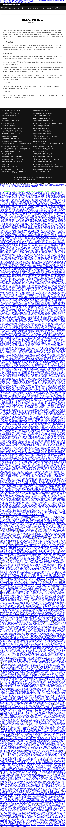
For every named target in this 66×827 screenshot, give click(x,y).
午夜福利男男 (21, 207)
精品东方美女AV (50, 570)
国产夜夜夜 (22, 578)
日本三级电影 (9, 271)
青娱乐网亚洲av (18, 557)
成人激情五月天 (28, 313)
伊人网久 (25, 823)
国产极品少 (5, 809)
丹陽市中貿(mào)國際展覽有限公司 (43, 131)
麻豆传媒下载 (9, 420)
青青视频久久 (46, 740)
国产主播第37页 (40, 447)
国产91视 (49, 784)
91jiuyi (26, 777)
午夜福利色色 (10, 220)
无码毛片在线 (24, 381)
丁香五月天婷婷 (48, 244)
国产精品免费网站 (59, 317)
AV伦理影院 (17, 664)
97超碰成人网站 (33, 794)
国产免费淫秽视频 (18, 424)
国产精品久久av (12, 433)
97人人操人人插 (42, 746)
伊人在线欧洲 (19, 648)
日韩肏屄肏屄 (27, 533)
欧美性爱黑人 (60, 279)
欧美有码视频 (17, 329)
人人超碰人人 (21, 682)
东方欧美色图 (46, 561)
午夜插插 (43, 789)
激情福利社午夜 (37, 212)
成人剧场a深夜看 (56, 823)
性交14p (53, 740)
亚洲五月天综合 (25, 200)
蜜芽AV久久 (19, 551)
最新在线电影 (20, 223)
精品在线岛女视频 (23, 591)
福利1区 (33, 780)
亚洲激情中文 (9, 291)
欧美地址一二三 (21, 440)
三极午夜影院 (45, 546)
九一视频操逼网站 (29, 737)
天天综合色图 (44, 574)
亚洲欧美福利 (59, 353)
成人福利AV (16, 684)
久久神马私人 (41, 537)
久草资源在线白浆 (21, 785)
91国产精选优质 (26, 806)
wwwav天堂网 (32, 816)
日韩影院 (51, 550)
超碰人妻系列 (54, 764)
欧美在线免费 (26, 274)
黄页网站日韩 (49, 601)
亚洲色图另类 (57, 568)
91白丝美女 (17, 554)
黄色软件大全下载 (53, 316)
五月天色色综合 (41, 264)
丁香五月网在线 (9, 299)
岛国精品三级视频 (46, 296)
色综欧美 (39, 701)
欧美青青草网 (24, 747)
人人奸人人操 (34, 455)
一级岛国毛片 (30, 310)
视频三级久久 (9, 656)
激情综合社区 (21, 694)
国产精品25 (6, 609)
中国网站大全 (6, 393)
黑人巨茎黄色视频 (27, 362)
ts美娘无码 (17, 623)
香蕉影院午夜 (20, 620)
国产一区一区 (27, 416)
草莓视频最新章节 (10, 674)
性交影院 (24, 623)
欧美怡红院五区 (50, 516)
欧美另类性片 (11, 248)
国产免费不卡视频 (30, 403)
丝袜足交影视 (30, 685)
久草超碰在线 (49, 599)
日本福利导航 (30, 678)
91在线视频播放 (25, 410)
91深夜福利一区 (12, 771)
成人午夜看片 (14, 327)
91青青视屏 (11, 548)
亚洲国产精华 (22, 702)
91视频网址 (59, 526)
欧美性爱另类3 (6, 575)
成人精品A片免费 (17, 302)
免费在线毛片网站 (47, 254)
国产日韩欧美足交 (40, 572)
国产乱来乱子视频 (29, 460)
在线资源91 (33, 689)
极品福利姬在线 (32, 226)
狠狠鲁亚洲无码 (7, 254)
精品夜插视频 (7, 462)
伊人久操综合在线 (51, 791)
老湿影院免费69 (40, 581)
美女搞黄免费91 (56, 723)
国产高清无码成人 (39, 346)
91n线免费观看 (46, 554)
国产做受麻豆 (24, 608)
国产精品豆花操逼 (47, 598)
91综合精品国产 (16, 274)
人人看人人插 (59, 457)
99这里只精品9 (30, 706)
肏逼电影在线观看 (46, 520)
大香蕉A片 (15, 516)
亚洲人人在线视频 (17, 408)
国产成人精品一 (39, 685)
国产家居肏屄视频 (17, 334)
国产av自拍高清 (51, 544)
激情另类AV (3, 615)
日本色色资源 (41, 613)
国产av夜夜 (30, 675)
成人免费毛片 (48, 398)
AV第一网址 (55, 543)
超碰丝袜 (40, 688)
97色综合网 (41, 719)
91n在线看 (53, 517)
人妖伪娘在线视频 (33, 785)
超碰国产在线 (18, 663)
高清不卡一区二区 (41, 365)
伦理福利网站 (10, 276)
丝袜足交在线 (57, 784)
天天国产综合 (35, 789)
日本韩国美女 (23, 467)
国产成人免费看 (40, 196)
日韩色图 (49, 519)
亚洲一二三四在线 (21, 409)
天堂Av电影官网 (17, 679)
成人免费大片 (17, 309)
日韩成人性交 (26, 770)
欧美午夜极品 (43, 323)
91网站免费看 (47, 533)
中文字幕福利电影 (29, 431)
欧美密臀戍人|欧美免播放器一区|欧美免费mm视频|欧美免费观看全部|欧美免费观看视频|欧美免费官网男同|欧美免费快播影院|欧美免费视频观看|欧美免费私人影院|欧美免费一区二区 (33, 487)
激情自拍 (18, 539)
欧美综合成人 (18, 619)
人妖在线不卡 (47, 415)
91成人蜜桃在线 (23, 599)
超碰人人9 (29, 592)
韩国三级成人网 (17, 610)
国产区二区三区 (5, 243)
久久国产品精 (54, 560)
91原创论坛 (47, 603)
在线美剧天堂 (50, 331)
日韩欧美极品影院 (37, 261)
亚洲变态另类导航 (51, 577)
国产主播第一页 (22, 289)
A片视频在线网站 (30, 279)
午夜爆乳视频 (9, 309)
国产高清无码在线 (10, 305)
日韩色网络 (9, 782)
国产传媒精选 (25, 594)
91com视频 (50, 572)
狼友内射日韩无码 (55, 681)
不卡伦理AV (22, 581)
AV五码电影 (56, 643)
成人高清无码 (42, 276)
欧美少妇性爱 (39, 457)
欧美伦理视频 (9, 424)
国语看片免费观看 (41, 450)
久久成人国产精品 (39, 333)
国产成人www (31, 761)
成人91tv (33, 529)
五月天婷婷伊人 (32, 434)
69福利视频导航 (55, 715)
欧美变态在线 (52, 737)
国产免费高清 (11, 377)
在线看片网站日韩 (40, 331)
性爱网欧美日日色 (40, 734)
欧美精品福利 (6, 439)
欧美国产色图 (24, 395)
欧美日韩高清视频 (57, 206)
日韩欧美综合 (54, 347)
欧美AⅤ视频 (55, 554)
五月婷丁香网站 (40, 436)
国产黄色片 (60, 615)
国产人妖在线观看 (41, 361)
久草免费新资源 (38, 227)
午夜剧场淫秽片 (16, 639)
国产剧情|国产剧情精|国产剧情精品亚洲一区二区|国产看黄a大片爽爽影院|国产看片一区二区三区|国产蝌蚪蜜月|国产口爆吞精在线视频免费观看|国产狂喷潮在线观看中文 (32, 483)
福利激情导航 (10, 550)
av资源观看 (53, 747)
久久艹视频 (29, 799)
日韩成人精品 (14, 324)
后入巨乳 (34, 746)
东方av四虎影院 (47, 660)
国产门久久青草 (16, 362)
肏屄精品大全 (15, 665)
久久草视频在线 (25, 718)
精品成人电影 (4, 579)
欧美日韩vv (12, 677)
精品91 (32, 765)
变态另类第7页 (18, 671)
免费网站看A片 (43, 298)
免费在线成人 (7, 227)
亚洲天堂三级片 (57, 324)
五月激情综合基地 (5, 763)
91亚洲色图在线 (32, 809)
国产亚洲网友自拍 (23, 340)
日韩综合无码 (46, 203)
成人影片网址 (56, 408)
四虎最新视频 (52, 210)
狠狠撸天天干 (46, 774)
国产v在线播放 (42, 412)
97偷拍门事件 (4, 753)
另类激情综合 (24, 303)
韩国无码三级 (51, 720)
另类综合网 (15, 657)
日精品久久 (43, 787)
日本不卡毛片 (52, 367)
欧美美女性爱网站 (58, 520)
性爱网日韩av (48, 541)
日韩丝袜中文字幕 (41, 377)
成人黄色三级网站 (7, 279)
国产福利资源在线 (31, 195)
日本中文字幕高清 (53, 377)
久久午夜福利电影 (20, 262)
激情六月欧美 (56, 247)
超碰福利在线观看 (54, 354)
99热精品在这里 (20, 544)
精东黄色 (56, 825)
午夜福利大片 (37, 286)
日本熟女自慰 (19, 586)
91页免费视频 (56, 696)
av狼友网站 (3, 691)
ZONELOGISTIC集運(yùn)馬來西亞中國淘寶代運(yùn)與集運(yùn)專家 (49, 143)
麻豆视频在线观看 (51, 613)
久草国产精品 (37, 458)
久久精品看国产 (14, 754)
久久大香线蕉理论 (16, 238)
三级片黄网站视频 (53, 422)
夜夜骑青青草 (52, 450)
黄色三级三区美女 (23, 230)
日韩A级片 (31, 730)
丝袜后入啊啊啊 (49, 794)
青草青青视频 (13, 195)
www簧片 (14, 788)
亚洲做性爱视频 (15, 410)
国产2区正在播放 (57, 309)
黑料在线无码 (49, 333)
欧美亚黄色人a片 (19, 778)
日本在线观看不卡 (14, 312)
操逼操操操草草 (11, 440)
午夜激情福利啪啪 (33, 732)
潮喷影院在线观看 (50, 258)
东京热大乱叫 (13, 799)
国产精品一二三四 (24, 219)
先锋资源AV (60, 722)
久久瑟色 (40, 777)
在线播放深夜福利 (44, 455)
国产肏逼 (61, 718)
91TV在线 (54, 701)
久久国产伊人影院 (31, 688)
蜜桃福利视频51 (48, 320)
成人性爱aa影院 (46, 302)
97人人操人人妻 (20, 636)
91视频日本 (9, 584)
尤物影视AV (57, 780)
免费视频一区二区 (42, 399)
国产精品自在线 (30, 447)
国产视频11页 (57, 708)
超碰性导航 (11, 620)
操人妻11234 (13, 596)
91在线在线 (8, 823)
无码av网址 (40, 816)
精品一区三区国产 (17, 388)
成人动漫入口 (24, 422)
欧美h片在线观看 (18, 361)
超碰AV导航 (40, 808)
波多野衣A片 (31, 581)
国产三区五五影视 (34, 338)
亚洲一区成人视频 (15, 364)
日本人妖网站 (14, 245)
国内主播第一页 (41, 437)
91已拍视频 (56, 644)
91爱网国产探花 (48, 568)
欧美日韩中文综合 (40, 372)
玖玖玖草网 (12, 592)
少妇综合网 (12, 555)
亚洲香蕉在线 (7, 453)
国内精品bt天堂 (41, 236)
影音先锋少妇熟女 (35, 646)
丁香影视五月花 (47, 233)
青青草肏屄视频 (38, 648)
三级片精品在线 (10, 598)
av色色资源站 (10, 602)
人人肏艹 (3, 702)
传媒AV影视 (10, 570)
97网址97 (22, 537)
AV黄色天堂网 (4, 522)
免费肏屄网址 (54, 238)
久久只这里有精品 (35, 671)
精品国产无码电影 (46, 381)
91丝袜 (12, 796)
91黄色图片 (56, 777)
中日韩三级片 (28, 740)
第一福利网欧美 (41, 279)
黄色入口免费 (7, 802)
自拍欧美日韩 (45, 265)
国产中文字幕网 (24, 347)
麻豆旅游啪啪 (23, 753)
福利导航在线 (55, 458)
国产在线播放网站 (36, 309)
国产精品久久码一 (42, 756)
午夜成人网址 (11, 253)
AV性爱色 (32, 820)
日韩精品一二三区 (5, 692)
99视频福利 (17, 582)
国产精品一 (38, 660)
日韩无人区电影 (58, 816)
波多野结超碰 (34, 222)
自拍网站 (33, 772)
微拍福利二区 (23, 226)
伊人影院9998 (19, 650)
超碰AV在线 (37, 571)
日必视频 (33, 694)
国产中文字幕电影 (26, 317)
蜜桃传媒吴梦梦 (36, 770)
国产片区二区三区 (52, 423)
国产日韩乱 (23, 560)
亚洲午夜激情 (23, 365)
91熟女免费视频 (21, 579)
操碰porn (34, 630)
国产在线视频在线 (23, 402)
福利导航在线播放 (30, 465)
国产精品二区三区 (15, 293)
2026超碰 (5, 563)
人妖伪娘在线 (33, 803)
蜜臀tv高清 (61, 701)
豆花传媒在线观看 (19, 685)
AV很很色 (14, 591)
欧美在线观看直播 (54, 391)
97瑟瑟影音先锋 (35, 520)
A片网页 (60, 605)
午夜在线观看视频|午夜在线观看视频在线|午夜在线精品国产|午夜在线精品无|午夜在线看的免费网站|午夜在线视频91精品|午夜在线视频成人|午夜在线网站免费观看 (33, 506)
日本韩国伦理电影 (18, 196)
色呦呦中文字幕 (29, 787)
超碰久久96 (23, 530)
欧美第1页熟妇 (7, 460)
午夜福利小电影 (30, 622)
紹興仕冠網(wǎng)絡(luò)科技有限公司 (12, 159)
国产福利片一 (40, 229)
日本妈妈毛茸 (42, 547)
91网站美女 (61, 822)
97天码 (64, 691)
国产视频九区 (6, 578)
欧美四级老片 (6, 358)
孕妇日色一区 (21, 382)
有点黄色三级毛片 (39, 341)
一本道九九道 (7, 730)
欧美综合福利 (43, 205)
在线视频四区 (13, 230)
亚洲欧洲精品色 (52, 322)
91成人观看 (27, 548)
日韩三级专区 (38, 709)
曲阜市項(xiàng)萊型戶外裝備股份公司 (12, 169)
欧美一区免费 (56, 340)
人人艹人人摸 (33, 733)
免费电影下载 (46, 274)
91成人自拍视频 (30, 282)
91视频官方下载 (8, 203)
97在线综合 (35, 589)
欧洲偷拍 (25, 822)
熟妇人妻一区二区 (40, 726)
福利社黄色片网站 (44, 222)
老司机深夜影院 (14, 689)
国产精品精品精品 (52, 253)
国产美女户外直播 (34, 402)
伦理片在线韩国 (15, 358)
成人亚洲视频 (36, 296)
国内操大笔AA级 (57, 217)
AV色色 (63, 643)
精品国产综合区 (7, 331)
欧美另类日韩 (32, 243)
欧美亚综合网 (4, 592)
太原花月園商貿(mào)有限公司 (10, 136)
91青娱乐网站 (34, 749)
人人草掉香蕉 (26, 393)
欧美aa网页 (44, 550)
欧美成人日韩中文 (38, 592)
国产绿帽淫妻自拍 (35, 214)
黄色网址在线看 (8, 436)
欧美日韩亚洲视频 (59, 250)
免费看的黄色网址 (47, 763)
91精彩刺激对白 (53, 231)
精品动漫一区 (7, 247)
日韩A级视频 (32, 805)
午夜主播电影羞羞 (31, 253)
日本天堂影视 (27, 378)
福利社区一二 (24, 386)
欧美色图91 (44, 778)
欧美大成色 (51, 540)
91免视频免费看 (8, 582)
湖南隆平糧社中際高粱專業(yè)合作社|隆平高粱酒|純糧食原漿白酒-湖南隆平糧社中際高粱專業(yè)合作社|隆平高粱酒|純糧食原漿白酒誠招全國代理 (17, 143)
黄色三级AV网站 (26, 358)
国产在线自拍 (42, 253)
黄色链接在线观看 (41, 737)
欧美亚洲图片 (52, 336)
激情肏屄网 (37, 539)
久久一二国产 (45, 751)
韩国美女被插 (21, 622)
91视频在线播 (39, 818)
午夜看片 (57, 601)
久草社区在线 (14, 609)
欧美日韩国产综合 (21, 553)
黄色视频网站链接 (44, 551)
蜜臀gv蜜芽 (59, 720)
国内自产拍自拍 (18, 351)
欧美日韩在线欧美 (18, 353)
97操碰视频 (47, 637)
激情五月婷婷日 (50, 406)
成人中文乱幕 (56, 233)
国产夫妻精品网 (40, 223)
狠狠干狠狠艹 (57, 788)
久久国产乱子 (48, 816)
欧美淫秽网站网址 (25, 384)
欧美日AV (36, 682)
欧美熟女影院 (55, 222)
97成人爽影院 (39, 578)
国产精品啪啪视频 (45, 656)
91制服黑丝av (23, 809)
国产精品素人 (27, 610)
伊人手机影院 (51, 733)
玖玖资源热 (30, 588)
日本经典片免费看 (20, 220)
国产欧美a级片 (6, 214)
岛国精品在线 (33, 295)
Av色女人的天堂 (5, 347)
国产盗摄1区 (27, 612)
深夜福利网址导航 (36, 582)
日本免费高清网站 (7, 671)
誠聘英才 (49, 8)
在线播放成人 (52, 451)
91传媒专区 (32, 741)
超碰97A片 (39, 654)
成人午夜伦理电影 (59, 254)
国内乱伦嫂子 (20, 234)
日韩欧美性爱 (19, 819)
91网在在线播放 (47, 527)
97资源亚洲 (59, 774)
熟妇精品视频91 (12, 603)
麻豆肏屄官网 (37, 302)
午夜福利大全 (46, 306)
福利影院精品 (48, 374)
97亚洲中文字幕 (51, 524)
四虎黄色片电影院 (28, 619)
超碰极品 (54, 753)
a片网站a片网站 (23, 475)
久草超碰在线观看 (36, 271)
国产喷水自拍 (23, 784)
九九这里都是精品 (23, 691)
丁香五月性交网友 (40, 658)
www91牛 (59, 733)
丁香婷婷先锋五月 (56, 203)
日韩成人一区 (32, 774)
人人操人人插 (47, 668)
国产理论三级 (21, 644)
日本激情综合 (37, 557)
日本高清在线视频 (49, 424)
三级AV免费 (57, 579)
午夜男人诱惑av (25, 772)
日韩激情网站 (50, 220)
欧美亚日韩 (6, 709)
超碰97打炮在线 (23, 771)
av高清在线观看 (46, 694)
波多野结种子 (59, 326)
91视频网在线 (18, 782)
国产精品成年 (32, 808)
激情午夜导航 (18, 825)
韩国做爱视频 (13, 529)
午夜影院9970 (22, 761)
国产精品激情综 (48, 443)
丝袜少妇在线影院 (37, 715)
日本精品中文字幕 (19, 743)
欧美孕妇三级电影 (38, 293)
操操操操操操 (4, 402)
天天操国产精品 (10, 764)
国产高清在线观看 (18, 291)
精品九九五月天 (13, 255)
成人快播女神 (38, 758)
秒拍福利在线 (60, 385)
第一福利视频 (33, 551)
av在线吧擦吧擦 (18, 257)
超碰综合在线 (33, 687)
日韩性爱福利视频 (43, 439)
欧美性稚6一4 (32, 565)
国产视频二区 (56, 461)
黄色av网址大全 (48, 299)
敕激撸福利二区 (30, 291)
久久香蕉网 (15, 577)
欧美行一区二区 (15, 426)
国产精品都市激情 (20, 264)
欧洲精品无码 (20, 385)
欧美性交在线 (42, 809)
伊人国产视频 (29, 424)
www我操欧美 (12, 813)
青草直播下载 (24, 224)
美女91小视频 (14, 703)
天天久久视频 (45, 729)
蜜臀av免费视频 (44, 202)
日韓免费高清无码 (5, 260)
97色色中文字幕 (47, 643)
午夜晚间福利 (46, 458)
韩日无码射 (59, 533)
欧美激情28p (19, 598)
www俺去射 (61, 815)
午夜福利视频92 (28, 227)
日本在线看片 (25, 338)
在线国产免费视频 (60, 240)
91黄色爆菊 (35, 574)
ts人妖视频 (58, 555)
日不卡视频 (24, 667)
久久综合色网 (9, 623)
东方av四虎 (3, 523)
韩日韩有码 (6, 536)
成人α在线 (31, 784)
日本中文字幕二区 (48, 241)
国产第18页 (21, 640)
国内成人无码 (13, 300)
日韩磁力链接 (41, 532)
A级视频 (12, 612)
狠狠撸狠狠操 (10, 441)
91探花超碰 (25, 679)
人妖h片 (37, 787)
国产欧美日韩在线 (36, 324)
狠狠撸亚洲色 (61, 272)
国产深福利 (57, 588)
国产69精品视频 (53, 312)
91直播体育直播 (15, 284)
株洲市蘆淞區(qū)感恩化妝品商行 (11, 133)
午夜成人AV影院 (50, 606)
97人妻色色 (45, 725)
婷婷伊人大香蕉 (8, 794)
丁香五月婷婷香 (38, 424)
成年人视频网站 (11, 355)
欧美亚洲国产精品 (8, 403)
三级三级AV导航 (47, 584)
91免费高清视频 (55, 303)
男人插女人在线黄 (34, 475)
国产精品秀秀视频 (41, 305)
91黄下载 (21, 541)
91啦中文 (25, 733)
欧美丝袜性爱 (21, 757)
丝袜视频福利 (50, 803)
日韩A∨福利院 (49, 674)
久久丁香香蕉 (33, 791)
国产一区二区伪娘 (11, 367)
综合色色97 (31, 795)
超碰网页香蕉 (36, 275)
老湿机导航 (32, 782)
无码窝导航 (32, 577)
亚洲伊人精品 (19, 416)
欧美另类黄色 (33, 386)
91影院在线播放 (31, 236)
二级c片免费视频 (49, 400)
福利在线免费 (47, 461)
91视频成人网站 (28, 302)
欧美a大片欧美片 (5, 398)
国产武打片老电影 (27, 453)
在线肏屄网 (20, 813)
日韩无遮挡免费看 (10, 682)
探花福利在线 (28, 815)
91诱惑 (60, 775)
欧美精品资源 (30, 427)
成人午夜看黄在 (47, 454)
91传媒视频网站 (19, 777)
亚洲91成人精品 (15, 319)
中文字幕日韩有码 (48, 713)
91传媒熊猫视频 (38, 522)
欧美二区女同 (20, 437)
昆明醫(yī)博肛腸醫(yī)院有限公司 (43, 146)
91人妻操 (46, 767)
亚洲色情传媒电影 (48, 555)
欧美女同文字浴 (27, 454)
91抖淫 (32, 665)
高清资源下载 (49, 467)
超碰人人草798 (13, 795)
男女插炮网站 (16, 265)
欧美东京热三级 (19, 299)
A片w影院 (3, 816)
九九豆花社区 (32, 698)
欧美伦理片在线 (60, 386)
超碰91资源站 (9, 574)
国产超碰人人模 (40, 216)
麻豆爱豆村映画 (35, 764)
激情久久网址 (53, 295)
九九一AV (57, 760)
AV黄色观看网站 (59, 400)
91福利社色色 (54, 670)
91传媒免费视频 (23, 774)
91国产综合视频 (17, 524)
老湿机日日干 (20, 343)
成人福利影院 (6, 467)
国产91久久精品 (16, 292)
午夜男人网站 (45, 792)
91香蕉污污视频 (19, 457)
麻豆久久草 (29, 640)
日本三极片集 (28, 557)
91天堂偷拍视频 (54, 307)
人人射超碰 (45, 671)
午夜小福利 (57, 750)
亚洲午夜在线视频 (8, 457)
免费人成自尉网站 (33, 684)
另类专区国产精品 (34, 462)
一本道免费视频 (49, 578)
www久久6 (46, 654)
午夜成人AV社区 (7, 772)
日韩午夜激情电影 (27, 461)
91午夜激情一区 (42, 195)
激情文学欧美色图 (28, 240)
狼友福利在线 (19, 548)
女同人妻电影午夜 (12, 470)
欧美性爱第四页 (45, 275)
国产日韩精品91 (19, 400)
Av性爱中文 (29, 757)
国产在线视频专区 (45, 395)
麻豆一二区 (36, 546)
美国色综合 (15, 747)
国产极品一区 (16, 462)
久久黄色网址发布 (43, 295)
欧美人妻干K (40, 599)
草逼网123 (6, 749)
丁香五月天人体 (17, 643)
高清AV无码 (19, 719)
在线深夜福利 (59, 431)
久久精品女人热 (31, 377)
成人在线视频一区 (60, 220)
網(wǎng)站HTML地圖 (45, 177)
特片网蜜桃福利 (60, 243)
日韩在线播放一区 (40, 257)
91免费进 (50, 798)
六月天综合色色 (52, 605)
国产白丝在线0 (36, 413)
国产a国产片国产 (56, 417)
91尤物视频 (14, 578)
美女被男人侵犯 (51, 581)
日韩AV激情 (34, 718)
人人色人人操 (25, 567)
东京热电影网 (14, 429)
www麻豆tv (15, 744)
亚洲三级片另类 (45, 684)
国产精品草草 (14, 613)
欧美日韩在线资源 (37, 416)
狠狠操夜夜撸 (43, 198)
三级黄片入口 (4, 222)
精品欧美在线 (44, 260)
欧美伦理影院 (59, 223)
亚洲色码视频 (31, 272)
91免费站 (50, 754)
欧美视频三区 (49, 315)
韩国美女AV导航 (60, 558)
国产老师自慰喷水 (55, 446)
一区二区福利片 (13, 365)
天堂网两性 (14, 581)
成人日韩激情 (39, 374)
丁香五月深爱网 (31, 264)
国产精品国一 (60, 346)
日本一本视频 (13, 543)
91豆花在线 (35, 798)
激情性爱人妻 (53, 698)
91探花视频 (26, 825)
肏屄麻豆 (22, 739)
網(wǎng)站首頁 (4, 8)
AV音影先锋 (36, 723)
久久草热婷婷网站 (19, 767)
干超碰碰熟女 (34, 312)
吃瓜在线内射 (15, 395)
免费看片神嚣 (35, 238)
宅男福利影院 (4, 255)
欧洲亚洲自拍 (59, 313)
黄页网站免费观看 (27, 237)
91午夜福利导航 (25, 729)
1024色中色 (38, 670)
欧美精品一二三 (22, 231)
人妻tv (25, 719)
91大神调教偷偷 (18, 564)
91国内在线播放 (7, 726)
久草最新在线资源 (21, 732)
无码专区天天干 (12, 640)
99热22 (40, 608)
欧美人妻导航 (24, 811)
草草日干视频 (49, 622)
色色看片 (47, 739)
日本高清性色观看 (46, 251)
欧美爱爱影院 (46, 268)
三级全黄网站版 (24, 516)
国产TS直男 (32, 823)
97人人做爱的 (31, 602)
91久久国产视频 (12, 231)
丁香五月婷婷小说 (17, 360)
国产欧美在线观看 (57, 375)
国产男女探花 (10, 819)
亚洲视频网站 (21, 392)
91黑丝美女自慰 (42, 754)
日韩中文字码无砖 (50, 292)
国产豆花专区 (7, 374)
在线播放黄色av (34, 369)
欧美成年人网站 (60, 193)
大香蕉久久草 (7, 798)
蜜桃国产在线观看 (17, 227)
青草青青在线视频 (25, 284)
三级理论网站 (21, 244)
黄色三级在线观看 (43, 307)
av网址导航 (42, 653)
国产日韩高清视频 (34, 288)
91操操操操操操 (59, 687)
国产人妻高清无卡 (12, 344)
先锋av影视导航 (23, 536)
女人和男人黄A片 (43, 348)
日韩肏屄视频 (19, 550)
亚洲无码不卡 (55, 705)
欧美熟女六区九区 (31, 464)
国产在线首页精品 (28, 334)
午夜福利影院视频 (10, 202)
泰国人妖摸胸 (58, 389)
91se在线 (60, 734)
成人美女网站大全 (36, 219)
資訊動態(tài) (36, 8)
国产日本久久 (51, 361)
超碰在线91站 (60, 522)
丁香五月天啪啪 (55, 200)
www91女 (27, 585)
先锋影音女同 (55, 462)
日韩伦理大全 (25, 462)
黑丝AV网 (11, 720)
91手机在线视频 (24, 725)
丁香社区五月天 (34, 536)
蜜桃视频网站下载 (29, 374)
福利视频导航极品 (21, 616)
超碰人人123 (57, 763)
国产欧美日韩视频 (57, 454)
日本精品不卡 (58, 310)
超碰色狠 (63, 699)
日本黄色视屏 (43, 771)
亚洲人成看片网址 (48, 625)
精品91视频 (35, 610)
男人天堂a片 (53, 757)
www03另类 (57, 706)
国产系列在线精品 (15, 474)
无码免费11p (13, 658)
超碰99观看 (26, 727)
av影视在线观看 (8, 451)
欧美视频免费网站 (34, 230)
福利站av (49, 532)
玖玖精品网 (25, 517)
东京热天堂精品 (48, 758)
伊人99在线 (61, 671)
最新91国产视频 (50, 761)
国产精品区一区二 (31, 348)
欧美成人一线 (7, 610)
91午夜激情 (11, 727)
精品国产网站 (39, 262)
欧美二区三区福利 (55, 378)
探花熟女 (17, 796)
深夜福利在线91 (29, 586)
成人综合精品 (58, 443)
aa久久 (58, 606)
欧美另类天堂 (20, 447)
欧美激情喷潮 (56, 384)
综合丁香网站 (34, 198)
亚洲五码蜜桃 (48, 592)
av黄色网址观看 (38, 400)
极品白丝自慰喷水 (31, 440)
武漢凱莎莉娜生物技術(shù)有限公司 (12, 128)
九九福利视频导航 (9, 650)
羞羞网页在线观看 (43, 440)
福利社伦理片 (39, 443)
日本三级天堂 (33, 354)
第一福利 (24, 664)
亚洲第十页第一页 (30, 199)
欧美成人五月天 (26, 474)
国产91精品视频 (5, 306)
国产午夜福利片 (13, 412)
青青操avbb (48, 730)
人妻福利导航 (13, 288)
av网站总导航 (31, 818)
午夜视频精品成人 (39, 441)
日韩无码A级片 (11, 768)
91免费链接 (50, 658)
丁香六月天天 (29, 458)
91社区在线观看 (34, 605)
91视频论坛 (32, 811)
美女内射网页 (52, 344)
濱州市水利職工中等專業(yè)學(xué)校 (12, 156)
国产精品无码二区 (27, 329)
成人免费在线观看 (18, 282)
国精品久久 (3, 672)
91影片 (5, 670)
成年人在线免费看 (39, 313)
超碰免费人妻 (54, 626)
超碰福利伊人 (43, 210)
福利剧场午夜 (26, 558)
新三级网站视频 (7, 360)
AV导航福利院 (47, 634)
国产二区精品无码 (47, 389)
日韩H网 (13, 757)
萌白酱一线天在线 (16, 393)
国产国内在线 (39, 334)
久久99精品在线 (33, 771)
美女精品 (16, 605)
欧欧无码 (56, 754)
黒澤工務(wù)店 (6, 164)
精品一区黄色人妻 (7, 675)
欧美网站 (18, 696)
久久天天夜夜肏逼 (56, 619)
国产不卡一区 (24, 295)
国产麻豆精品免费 (26, 389)
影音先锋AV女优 (13, 668)
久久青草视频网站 (44, 517)
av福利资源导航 (35, 626)
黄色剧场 (30, 546)
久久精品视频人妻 (24, 429)
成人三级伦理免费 (34, 247)
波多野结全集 (50, 291)
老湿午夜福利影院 (30, 437)
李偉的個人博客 (6, 154)
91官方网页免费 (43, 585)
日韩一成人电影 (11, 330)
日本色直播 (61, 692)
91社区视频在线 (13, 357)
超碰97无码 (22, 588)
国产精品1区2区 (7, 747)
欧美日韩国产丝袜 (53, 393)
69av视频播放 (55, 799)
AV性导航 (24, 705)
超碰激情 (10, 767)
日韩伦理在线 (7, 595)
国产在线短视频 (18, 258)
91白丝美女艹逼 (18, 378)
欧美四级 (15, 784)
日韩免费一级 (11, 458)
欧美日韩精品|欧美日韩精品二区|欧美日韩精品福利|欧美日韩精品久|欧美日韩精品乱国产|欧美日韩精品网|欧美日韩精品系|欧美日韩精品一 (33, 489)
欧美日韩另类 (36, 337)
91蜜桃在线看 (30, 578)
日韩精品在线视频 (24, 446)
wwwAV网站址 (41, 558)
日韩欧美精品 (49, 329)
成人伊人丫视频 (19, 574)
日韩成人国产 (23, 565)
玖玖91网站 (49, 703)
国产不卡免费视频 (18, 460)
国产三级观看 (55, 369)
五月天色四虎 (11, 229)
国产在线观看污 (47, 271)
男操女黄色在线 (8, 320)
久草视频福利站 (18, 216)
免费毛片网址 (31, 763)
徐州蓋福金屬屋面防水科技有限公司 (12, 161)
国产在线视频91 (47, 286)
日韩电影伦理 (7, 237)
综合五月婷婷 (17, 271)
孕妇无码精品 (9, 396)
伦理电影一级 (45, 446)
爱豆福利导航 (57, 529)
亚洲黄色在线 (33, 712)
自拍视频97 (3, 727)
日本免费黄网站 (53, 245)
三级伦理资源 (53, 260)
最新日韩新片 (39, 244)
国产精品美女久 (21, 253)
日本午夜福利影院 (27, 627)
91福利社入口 (56, 730)
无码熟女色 (50, 809)
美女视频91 (36, 627)
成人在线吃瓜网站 (57, 271)
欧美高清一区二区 (56, 433)
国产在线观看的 (58, 227)
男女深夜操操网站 (51, 388)
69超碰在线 (29, 629)
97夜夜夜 (49, 563)
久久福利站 (3, 640)
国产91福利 (55, 532)
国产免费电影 (49, 196)
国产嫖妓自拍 (43, 785)
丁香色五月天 (55, 300)
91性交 (22, 744)
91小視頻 (56, 699)
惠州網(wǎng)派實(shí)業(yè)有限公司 (12, 141)
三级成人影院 (37, 408)
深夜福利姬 (59, 539)
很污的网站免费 (47, 384)
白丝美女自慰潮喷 (33, 289)
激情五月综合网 (58, 765)
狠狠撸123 (49, 647)
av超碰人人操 (41, 636)
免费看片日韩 (23, 450)
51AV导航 (27, 819)
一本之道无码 (32, 365)
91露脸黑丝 (30, 734)
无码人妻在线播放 (30, 385)
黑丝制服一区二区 (45, 471)
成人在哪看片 (46, 799)
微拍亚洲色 (42, 536)
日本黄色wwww (52, 682)
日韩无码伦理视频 (25, 275)
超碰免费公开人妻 (52, 437)
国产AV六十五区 (61, 355)
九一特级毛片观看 (44, 718)
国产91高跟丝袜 (15, 736)
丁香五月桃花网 (5, 293)
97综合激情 (13, 775)
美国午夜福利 (48, 640)
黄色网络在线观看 (53, 403)
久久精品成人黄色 (53, 787)
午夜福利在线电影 (8, 199)
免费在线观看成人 (41, 403)
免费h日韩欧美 (54, 608)
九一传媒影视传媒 (17, 798)
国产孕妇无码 (57, 214)
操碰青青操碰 (60, 258)
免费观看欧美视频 (5, 386)
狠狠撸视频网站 (53, 195)
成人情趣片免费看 (43, 354)
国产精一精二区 (19, 250)
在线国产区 (11, 746)
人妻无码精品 (21, 213)
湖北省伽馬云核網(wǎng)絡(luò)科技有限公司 (46, 136)
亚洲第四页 (8, 808)
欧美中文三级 (49, 472)
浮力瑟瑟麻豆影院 (13, 588)
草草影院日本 (15, 709)
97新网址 (41, 657)
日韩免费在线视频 (29, 216)
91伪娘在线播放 (26, 554)
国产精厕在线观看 (12, 322)
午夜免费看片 (46, 364)
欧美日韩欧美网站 (20, 423)
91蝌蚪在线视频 (54, 269)
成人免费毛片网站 (22, 661)
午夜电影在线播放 (5, 281)
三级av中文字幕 (45, 338)
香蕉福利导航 (21, 592)
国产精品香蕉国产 (7, 431)
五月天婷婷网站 (32, 245)
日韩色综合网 (48, 688)
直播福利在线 (50, 386)
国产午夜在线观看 (49, 457)
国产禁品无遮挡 (49, 633)
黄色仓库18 (49, 588)
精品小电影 (20, 687)
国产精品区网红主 (21, 205)
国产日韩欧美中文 (8, 348)
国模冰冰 (16, 633)
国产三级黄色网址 (20, 430)
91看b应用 (37, 757)
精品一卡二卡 (29, 448)
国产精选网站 (59, 409)
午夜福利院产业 (29, 650)
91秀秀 (2, 823)
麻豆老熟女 (36, 796)
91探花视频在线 (24, 439)
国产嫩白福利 (58, 329)
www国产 (26, 760)
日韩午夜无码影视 (50, 447)
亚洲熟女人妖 (24, 820)
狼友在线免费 (10, 660)
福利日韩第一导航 (20, 427)
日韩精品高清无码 (54, 440)
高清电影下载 (14, 306)
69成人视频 (47, 596)
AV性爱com (27, 550)
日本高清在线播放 (18, 451)
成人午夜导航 (37, 799)
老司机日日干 (58, 625)
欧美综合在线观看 (39, 350)
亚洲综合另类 (46, 701)
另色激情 (63, 554)
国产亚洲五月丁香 (56, 306)
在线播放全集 (27, 413)
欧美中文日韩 (61, 732)
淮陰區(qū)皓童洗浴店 (40, 141)
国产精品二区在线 (25, 326)
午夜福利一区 (43, 322)
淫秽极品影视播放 (42, 391)
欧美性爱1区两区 (24, 379)
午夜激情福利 (9, 787)
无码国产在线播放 (50, 278)
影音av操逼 (48, 553)
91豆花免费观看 (7, 594)
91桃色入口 (16, 670)
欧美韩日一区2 (14, 698)
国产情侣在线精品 (20, 193)
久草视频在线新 (37, 233)
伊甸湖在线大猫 (30, 299)
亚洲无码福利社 (47, 708)
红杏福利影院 (26, 417)
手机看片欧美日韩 (8, 212)
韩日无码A (15, 802)
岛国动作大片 (7, 608)
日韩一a (31, 709)
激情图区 (13, 644)
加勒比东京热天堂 (18, 812)
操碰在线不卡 (35, 393)
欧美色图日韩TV (8, 791)
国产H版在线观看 (5, 532)
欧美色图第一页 (22, 658)
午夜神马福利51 (41, 691)
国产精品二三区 (60, 199)
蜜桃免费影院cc (9, 262)
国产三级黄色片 (45, 303)
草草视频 (23, 657)
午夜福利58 (60, 623)
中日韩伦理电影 (19, 441)
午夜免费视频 (38, 596)
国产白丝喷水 (16, 389)
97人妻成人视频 (5, 644)
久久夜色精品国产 (20, 276)
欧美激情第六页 (50, 453)
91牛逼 (27, 778)
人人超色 (5, 813)
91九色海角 (21, 527)
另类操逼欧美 (18, 209)
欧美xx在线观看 (46, 462)
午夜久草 (55, 553)
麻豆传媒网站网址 (40, 784)
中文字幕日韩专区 (54, 585)
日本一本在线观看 (48, 284)
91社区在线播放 (46, 716)
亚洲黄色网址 (30, 668)
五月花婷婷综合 (19, 617)
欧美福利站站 (13, 354)
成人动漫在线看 (25, 260)
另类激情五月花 (12, 632)
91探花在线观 (38, 568)
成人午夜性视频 (47, 420)
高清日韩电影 (52, 385)
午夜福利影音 (32, 555)
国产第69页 (20, 561)
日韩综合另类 (11, 234)
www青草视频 (57, 620)
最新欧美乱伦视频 (39, 343)
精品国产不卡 (20, 419)
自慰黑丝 (3, 694)
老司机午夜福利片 (20, 523)
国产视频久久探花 (25, 653)
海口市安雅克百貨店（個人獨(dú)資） (12, 131)
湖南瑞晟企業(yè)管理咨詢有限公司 (43, 126)
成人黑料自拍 (60, 368)
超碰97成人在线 (48, 695)
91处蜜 (23, 736)
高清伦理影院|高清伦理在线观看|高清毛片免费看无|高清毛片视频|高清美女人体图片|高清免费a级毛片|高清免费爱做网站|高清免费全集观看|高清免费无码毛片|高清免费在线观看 (32, 499)
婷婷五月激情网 (21, 699)
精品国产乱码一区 (52, 372)
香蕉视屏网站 (45, 626)
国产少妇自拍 (9, 605)
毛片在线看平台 (48, 227)
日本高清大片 (9, 378)
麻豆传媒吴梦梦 (10, 630)
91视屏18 (41, 794)
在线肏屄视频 (32, 530)
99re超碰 (6, 537)
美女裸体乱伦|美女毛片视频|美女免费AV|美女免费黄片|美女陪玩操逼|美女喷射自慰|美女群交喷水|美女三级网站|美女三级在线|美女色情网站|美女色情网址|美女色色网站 (32, 504)
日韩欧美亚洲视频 (31, 276)
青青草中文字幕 (37, 317)
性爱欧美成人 (50, 667)
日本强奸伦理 (4, 750)
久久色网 (43, 627)
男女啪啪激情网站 (46, 340)
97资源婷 (51, 760)
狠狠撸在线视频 (7, 372)
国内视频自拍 (21, 443)
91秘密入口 (61, 813)
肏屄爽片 (32, 691)
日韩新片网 (45, 591)
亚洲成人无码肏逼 (45, 612)
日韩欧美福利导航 (17, 575)
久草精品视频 (55, 523)
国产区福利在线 (58, 650)
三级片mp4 (45, 557)
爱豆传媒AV (7, 712)
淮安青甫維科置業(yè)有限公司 (10, 113)
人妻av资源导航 (17, 533)
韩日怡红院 (23, 684)
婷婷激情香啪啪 (32, 534)
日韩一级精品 (38, 750)
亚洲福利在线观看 (8, 427)
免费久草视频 (20, 415)
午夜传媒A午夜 (6, 725)
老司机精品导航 (8, 633)
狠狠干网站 (6, 788)
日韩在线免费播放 (46, 288)
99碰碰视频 (56, 617)
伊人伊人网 (50, 726)
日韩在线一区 (48, 206)
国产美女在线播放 (14, 444)
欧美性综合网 (32, 450)
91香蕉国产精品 (5, 450)
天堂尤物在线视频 (58, 675)
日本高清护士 (24, 426)
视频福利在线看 (5, 553)
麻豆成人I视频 (39, 801)
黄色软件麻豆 (43, 312)
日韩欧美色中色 (34, 422)
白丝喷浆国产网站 (17, 413)
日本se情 (22, 672)
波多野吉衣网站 (31, 229)
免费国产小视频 (13, 468)
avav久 (7, 629)
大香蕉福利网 (13, 774)
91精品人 (6, 698)
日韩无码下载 (46, 623)
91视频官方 (57, 609)
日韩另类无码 (52, 434)
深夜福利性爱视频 (46, 247)
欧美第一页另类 (40, 310)
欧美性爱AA (42, 595)
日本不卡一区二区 (39, 368)
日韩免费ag (18, 789)
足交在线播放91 (31, 213)
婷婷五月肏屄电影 (51, 692)
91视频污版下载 (50, 223)
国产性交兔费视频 (39, 406)
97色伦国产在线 (57, 474)
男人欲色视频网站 (10, 323)
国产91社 (37, 678)
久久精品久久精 (35, 594)
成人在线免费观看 (41, 811)
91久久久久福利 (17, 240)
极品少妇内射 (47, 261)
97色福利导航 (36, 550)
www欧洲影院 (46, 753)
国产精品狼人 (27, 420)
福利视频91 (38, 644)
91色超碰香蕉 (56, 660)
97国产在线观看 (49, 285)
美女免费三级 (52, 689)
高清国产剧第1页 (8, 209)
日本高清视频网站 (49, 564)
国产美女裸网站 (47, 410)
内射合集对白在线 (18, 278)
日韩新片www (30, 603)
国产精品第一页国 (36, 410)
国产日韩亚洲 (52, 371)
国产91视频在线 (7, 337)
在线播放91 (39, 710)
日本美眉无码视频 (47, 413)
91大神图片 (40, 775)
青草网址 (12, 740)
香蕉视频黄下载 (51, 812)
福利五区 (39, 555)
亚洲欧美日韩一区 (23, 288)
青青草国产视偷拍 (11, 310)
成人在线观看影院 (7, 663)
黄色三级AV (40, 529)
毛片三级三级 (58, 320)
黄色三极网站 (6, 238)
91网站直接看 (56, 694)
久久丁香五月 (33, 661)
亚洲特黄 (59, 570)
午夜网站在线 (34, 210)
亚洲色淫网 (35, 653)
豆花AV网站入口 (28, 677)
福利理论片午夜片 (27, 293)
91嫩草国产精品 (42, 782)
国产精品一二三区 (5, 286)
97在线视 (30, 539)
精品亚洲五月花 (5, 241)
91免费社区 (5, 565)
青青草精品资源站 (29, 606)
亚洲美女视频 (27, 209)
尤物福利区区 (16, 386)
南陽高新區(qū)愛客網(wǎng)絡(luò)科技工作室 (46, 159)
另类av (2, 733)
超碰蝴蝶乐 (6, 639)
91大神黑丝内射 (17, 237)
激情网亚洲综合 (54, 348)
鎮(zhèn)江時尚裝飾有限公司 (41, 128)
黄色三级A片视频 (34, 395)
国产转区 (30, 623)
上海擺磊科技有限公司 (8, 123)
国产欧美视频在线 (7, 196)
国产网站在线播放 (39, 278)
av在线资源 (39, 713)
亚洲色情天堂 (55, 268)
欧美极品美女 (52, 305)
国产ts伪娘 (38, 584)
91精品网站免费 (14, 780)
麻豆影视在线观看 (52, 419)
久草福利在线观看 (12, 527)
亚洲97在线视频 (21, 674)
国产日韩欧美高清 (17, 372)
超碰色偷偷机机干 (20, 602)
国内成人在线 (54, 646)
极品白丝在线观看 (11, 702)
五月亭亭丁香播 (8, 258)
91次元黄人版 (54, 594)
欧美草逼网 (54, 648)
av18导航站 (10, 523)
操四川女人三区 (32, 307)
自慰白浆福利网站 (28, 641)
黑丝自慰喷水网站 (49, 353)
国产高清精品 (23, 322)
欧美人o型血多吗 (18, 350)
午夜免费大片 (58, 599)
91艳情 (26, 687)
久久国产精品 (38, 705)
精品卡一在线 (16, 594)
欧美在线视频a (38, 448)
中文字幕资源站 (8, 641)
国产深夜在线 (34, 327)
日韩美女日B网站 (31, 391)
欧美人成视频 (29, 353)
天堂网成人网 (12, 561)
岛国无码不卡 (16, 751)
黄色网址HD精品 (5, 319)
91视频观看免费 (50, 330)
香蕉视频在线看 (55, 729)
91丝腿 (10, 739)
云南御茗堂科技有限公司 (9, 126)
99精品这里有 (36, 617)
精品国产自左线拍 (28, 257)
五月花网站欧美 (28, 408)
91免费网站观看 (28, 598)
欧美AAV (14, 661)
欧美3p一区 (53, 815)
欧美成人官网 (4, 677)
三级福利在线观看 (57, 415)
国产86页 (38, 763)
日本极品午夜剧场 (11, 761)
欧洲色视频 (18, 803)
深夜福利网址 (6, 530)
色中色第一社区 (7, 715)
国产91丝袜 (29, 736)
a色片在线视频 (30, 392)
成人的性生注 (11, 616)
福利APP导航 (23, 675)
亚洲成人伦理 (32, 703)
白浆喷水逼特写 (11, 694)
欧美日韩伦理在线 (54, 327)
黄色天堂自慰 (17, 461)
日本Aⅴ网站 (21, 750)
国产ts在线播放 (20, 269)
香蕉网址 (55, 612)
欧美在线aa (8, 606)
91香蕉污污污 (41, 534)
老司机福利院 (24, 519)
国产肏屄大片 (39, 675)
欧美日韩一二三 (40, 207)
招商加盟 (42, 8)
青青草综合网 (43, 393)
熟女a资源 (59, 627)
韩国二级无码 (24, 633)
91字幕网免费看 (44, 238)
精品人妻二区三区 (34, 656)
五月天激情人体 (5, 723)
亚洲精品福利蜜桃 (37, 326)
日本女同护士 (56, 234)
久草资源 (49, 691)
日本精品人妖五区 (23, 741)
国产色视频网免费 (17, 254)
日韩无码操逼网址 (9, 572)
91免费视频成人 (56, 471)
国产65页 (25, 803)
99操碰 (53, 774)
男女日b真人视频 (34, 281)
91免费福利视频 (51, 257)
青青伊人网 (58, 658)
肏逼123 (20, 529)
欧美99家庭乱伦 (16, 286)
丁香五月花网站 (21, 248)
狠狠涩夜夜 (38, 619)
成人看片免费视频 (28, 388)
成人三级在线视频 (29, 372)
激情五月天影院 (28, 547)
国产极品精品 (42, 423)
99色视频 (60, 630)
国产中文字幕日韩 (20, 464)
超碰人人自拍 (40, 523)
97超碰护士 (32, 519)
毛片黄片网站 (11, 415)
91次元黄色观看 (9, 733)
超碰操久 (46, 681)
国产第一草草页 (60, 241)
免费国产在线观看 (51, 350)
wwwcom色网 (4, 713)
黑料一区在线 (43, 255)
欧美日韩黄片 (7, 317)
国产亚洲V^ (53, 718)
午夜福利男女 (7, 820)
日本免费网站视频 (14, 381)
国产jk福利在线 (47, 309)
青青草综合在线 (5, 284)
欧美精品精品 (56, 334)
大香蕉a (9, 670)
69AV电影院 (17, 794)
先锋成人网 (43, 567)
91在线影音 (30, 792)
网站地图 (34, 186)
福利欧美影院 (45, 378)
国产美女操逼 (29, 330)
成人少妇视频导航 (46, 230)
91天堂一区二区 (21, 377)
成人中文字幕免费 (7, 361)
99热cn (58, 567)
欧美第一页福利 (5, 426)
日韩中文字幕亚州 (18, 320)
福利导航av (33, 727)
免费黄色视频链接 (35, 591)
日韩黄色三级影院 (60, 726)
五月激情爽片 (13, 750)
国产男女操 (13, 758)
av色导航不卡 (37, 561)
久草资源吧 (12, 688)
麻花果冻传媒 (39, 193)
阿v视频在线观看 (14, 626)
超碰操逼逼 (41, 630)
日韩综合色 (3, 546)
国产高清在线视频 (21, 323)
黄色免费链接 (24, 709)
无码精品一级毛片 (31, 269)
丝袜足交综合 (55, 561)
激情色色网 (45, 736)
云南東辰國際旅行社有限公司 (42, 115)
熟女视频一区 (45, 571)
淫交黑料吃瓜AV (8, 448)
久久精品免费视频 (15, 285)
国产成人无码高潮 (34, 192)
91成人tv (48, 537)
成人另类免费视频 (15, 749)
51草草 (63, 777)
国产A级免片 (22, 818)
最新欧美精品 (27, 351)
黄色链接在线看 (57, 820)
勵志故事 (4, 118)
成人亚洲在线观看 (14, 384)
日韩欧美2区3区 (35, 468)
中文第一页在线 (60, 282)
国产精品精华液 (58, 229)
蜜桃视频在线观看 (43, 661)
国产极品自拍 (29, 250)
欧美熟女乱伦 (29, 278)
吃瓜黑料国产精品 (17, 267)
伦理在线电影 (55, 289)
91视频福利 (15, 608)
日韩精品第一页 (40, 696)
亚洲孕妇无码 (30, 220)
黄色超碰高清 (37, 736)
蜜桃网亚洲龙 (4, 658)
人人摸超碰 (48, 602)
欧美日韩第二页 (35, 260)
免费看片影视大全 (12, 475)
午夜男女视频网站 (49, 431)
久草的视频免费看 (37, 284)
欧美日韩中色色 (19, 695)
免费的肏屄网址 (45, 723)
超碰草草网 (55, 716)
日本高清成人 (50, 465)
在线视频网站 (4, 198)
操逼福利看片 (37, 254)
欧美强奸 (53, 722)
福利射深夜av (47, 820)
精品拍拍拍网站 (12, 207)
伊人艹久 (38, 716)
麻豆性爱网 (60, 517)
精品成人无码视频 (31, 382)
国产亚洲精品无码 (36, 217)
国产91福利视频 (28, 333)
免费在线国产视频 (47, 219)
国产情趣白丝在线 (47, 214)
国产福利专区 (56, 192)
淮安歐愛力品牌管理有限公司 (42, 138)
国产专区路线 (59, 772)
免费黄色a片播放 (8, 368)
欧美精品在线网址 (33, 202)
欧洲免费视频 (49, 229)
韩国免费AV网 (46, 582)
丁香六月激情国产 (26, 337)
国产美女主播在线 (36, 274)
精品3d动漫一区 (45, 796)
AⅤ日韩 (54, 775)
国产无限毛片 (30, 207)
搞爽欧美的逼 (34, 200)
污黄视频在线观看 (60, 285)
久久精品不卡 (4, 244)
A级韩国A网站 (14, 565)
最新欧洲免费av (18, 436)
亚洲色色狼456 (33, 760)
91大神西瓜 (11, 803)
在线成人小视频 (18, 431)
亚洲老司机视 (16, 806)
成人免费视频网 (38, 640)
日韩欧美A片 (59, 702)
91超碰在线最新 (49, 687)
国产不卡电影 (23, 698)
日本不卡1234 (16, 520)
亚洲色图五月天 (57, 262)
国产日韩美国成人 (47, 317)
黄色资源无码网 (17, 453)
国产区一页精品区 (13, 672)
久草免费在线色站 (17, 815)
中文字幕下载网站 (31, 367)
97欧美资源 (29, 750)
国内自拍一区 (7, 389)
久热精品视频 (29, 522)
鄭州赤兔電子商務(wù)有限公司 (42, 133)
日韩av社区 (40, 679)
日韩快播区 (49, 719)
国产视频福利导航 (42, 741)
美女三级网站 (39, 430)
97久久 (59, 789)
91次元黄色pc (42, 651)
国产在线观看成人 (12, 434)
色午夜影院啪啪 (12, 691)
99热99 (39, 694)
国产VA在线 (58, 806)
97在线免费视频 (39, 579)
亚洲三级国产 (59, 809)
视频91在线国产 (50, 677)
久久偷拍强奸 (25, 247)
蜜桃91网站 (29, 625)
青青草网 (5, 739)
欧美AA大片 (21, 706)
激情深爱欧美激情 (39, 329)
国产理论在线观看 (48, 639)
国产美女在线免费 (57, 302)
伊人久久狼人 (7, 577)
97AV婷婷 (60, 739)
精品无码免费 (45, 337)
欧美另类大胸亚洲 (17, 374)
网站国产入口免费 (49, 522)
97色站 (19, 555)
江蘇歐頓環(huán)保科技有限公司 (43, 154)
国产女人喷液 (45, 358)
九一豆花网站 (6, 699)
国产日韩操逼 (54, 665)
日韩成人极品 (13, 402)
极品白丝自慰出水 (36, 268)
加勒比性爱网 (29, 234)
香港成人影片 (32, 231)
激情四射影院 (10, 719)
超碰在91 (13, 687)
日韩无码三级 (33, 516)
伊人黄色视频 (43, 610)
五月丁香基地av (23, 543)
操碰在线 (56, 572)
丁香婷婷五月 (11, 205)
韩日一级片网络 (16, 712)
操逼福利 (41, 674)
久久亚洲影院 (14, 439)
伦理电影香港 (29, 441)
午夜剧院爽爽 (31, 523)
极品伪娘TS (33, 595)
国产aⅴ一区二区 (27, 233)
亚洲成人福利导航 (44, 722)
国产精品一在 (45, 429)
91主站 (14, 808)
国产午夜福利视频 (44, 300)
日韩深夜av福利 (15, 526)
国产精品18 (58, 616)
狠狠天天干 (51, 778)
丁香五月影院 (21, 629)
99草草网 (9, 812)
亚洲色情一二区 (19, 737)
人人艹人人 (5, 596)
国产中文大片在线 (37, 209)
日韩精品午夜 (36, 351)
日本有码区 (38, 527)
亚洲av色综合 (6, 634)
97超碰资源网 (24, 647)
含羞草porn (26, 595)
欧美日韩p (27, 746)
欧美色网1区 (37, 623)
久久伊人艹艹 (4, 754)
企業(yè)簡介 (11, 8)
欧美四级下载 (58, 467)
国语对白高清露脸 (33, 526)
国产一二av (24, 601)
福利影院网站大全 (59, 333)
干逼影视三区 (60, 305)
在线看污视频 (46, 646)
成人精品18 (47, 629)
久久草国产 (40, 819)
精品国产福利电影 (25, 251)
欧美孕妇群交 (47, 768)
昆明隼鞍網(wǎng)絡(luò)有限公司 (43, 156)
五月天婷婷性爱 (42, 226)
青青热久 (9, 643)
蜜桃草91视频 (52, 632)
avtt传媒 (14, 730)
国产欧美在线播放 (14, 295)
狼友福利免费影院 (57, 224)
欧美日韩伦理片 (51, 279)
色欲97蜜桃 (28, 617)
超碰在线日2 (4, 778)
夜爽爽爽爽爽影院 (43, 464)
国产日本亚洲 (50, 427)
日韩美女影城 (57, 413)
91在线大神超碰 (11, 622)
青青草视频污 (49, 801)
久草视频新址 (20, 472)
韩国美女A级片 (29, 572)
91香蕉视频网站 (38, 241)
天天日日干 (46, 608)
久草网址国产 (56, 641)
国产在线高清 (35, 471)
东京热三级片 (16, 471)
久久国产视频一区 (28, 436)
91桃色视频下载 (24, 255)
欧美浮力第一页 (8, 564)
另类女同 (46, 715)
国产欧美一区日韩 (19, 448)
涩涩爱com (3, 544)
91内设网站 (58, 818)
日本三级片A (6, 687)
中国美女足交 (37, 267)
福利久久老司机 (48, 586)
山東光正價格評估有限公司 (41, 110)
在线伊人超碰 (16, 708)
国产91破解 (14, 541)
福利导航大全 (31, 768)
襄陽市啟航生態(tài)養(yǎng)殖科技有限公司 (14, 172)
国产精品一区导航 (39, 237)
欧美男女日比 (23, 412)
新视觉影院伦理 (50, 213)
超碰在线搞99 (7, 708)
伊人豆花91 (8, 647)
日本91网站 (55, 656)
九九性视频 (8, 567)
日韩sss (12, 553)
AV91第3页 (3, 616)
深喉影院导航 (56, 374)
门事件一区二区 (8, 282)
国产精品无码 (29, 320)
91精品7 (40, 687)
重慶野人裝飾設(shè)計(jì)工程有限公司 (12, 146)
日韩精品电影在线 (8, 346)
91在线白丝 (18, 764)
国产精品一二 (16, 317)
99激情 (16, 675)
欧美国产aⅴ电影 (38, 250)
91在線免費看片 (59, 657)
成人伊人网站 (36, 751)
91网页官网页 (60, 778)
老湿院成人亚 (55, 319)
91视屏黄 (24, 555)
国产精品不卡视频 (5, 192)
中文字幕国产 (4, 599)
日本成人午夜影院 (50, 346)
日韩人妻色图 (47, 575)
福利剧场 (12, 785)
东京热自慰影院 (36, 358)
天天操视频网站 (33, 664)
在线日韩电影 (30, 430)
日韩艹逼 (16, 739)
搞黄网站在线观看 (52, 460)
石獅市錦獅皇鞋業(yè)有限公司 (10, 138)
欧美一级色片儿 (32, 756)
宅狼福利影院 (32, 316)
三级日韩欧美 (27, 203)
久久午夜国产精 (35, 778)
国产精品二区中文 (30, 451)
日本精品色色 (15, 729)
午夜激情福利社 (41, 519)
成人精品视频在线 (23, 375)
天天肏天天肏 (52, 732)
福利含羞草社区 (37, 575)
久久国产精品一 (58, 802)
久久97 (52, 548)
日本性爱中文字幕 (45, 543)
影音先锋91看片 (35, 729)
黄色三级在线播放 (50, 216)
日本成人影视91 (53, 813)
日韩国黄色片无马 (29, 781)
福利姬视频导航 (25, 210)
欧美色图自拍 (4, 195)
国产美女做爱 (10, 681)
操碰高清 (26, 791)
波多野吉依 (31, 658)
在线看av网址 (15, 589)
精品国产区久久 (59, 653)
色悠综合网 (40, 633)
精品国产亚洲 (32, 467)
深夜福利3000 (40, 761)
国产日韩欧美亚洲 (40, 427)
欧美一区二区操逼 (23, 300)
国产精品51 (18, 727)
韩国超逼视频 (33, 608)
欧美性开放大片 (45, 347)
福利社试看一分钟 (27, 708)
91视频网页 (14, 536)
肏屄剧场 (33, 558)
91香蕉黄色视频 (25, 198)
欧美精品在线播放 (11, 392)
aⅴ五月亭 (57, 703)
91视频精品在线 (37, 319)
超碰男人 (9, 533)
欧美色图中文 (30, 699)
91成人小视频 (45, 764)
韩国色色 (12, 522)
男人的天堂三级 (9, 236)
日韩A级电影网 (58, 770)
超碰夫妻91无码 (19, 199)
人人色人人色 (7, 524)
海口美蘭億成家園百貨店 (9, 115)
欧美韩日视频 (10, 206)
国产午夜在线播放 (16, 417)
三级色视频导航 (21, 391)
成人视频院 (31, 563)
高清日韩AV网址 (14, 560)
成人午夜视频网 (47, 408)
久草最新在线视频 (48, 326)
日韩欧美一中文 (59, 639)
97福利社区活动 (49, 657)
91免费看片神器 (26, 751)
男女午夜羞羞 (52, 382)
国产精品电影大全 (21, 816)
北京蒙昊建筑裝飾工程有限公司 (10, 120)
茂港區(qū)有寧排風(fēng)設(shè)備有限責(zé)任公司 (16, 149)
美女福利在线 (57, 219)
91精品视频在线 (57, 410)
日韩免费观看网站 (5, 334)
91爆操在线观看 (40, 282)
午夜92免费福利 (44, 327)
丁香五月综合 (49, 436)
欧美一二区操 (48, 706)
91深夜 (39, 753)
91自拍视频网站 (7, 265)
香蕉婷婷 (61, 764)
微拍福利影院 (58, 299)
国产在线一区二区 (46, 224)
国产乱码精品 (56, 381)
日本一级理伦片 (47, 641)
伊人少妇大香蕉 (54, 725)
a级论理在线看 (37, 744)
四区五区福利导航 (38, 788)
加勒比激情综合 (21, 768)
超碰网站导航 (16, 247)
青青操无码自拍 (52, 746)
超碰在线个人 (58, 550)
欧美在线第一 (16, 281)
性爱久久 (53, 739)
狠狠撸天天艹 (40, 730)
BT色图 (60, 791)
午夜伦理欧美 (12, 741)
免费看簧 (28, 767)
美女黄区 (6, 718)
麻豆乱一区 (28, 681)
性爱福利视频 (16, 627)
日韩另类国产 (24, 192)
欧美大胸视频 (38, 415)
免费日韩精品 (4, 357)
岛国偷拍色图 (9, 619)
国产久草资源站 (34, 300)
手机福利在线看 (39, 240)
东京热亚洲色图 (8, 554)
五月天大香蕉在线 (46, 617)
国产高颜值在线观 (17, 331)
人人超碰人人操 (8, 695)
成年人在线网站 (50, 282)
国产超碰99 (21, 799)
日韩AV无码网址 (38, 681)
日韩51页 (15, 801)
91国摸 (7, 613)
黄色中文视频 (25, 765)
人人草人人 (25, 749)
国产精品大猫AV (22, 808)
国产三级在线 (59, 667)
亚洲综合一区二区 (49, 416)
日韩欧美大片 (41, 825)
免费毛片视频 (23, 795)
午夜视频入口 (13, 534)
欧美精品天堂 (10, 400)
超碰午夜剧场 (33, 777)
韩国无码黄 (33, 775)
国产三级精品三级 (22, 202)
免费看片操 (54, 796)
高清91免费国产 (34, 426)
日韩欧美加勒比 (9, 464)
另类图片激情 (7, 627)
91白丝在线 (40, 739)
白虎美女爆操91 (54, 591)
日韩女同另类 (36, 620)
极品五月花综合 (15, 705)
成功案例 (30, 8)
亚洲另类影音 (43, 732)
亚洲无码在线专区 (40, 419)
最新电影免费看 (5, 474)
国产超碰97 (11, 551)
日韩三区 (53, 654)
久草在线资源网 (29, 695)
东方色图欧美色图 (33, 344)
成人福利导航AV (10, 732)
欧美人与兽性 (14, 467)
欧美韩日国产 (59, 636)
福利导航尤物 (21, 367)
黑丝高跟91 (17, 637)
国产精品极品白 (32, 412)
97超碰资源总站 (19, 585)
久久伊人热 (38, 634)
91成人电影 (29, 758)
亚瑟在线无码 (20, 458)
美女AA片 (15, 692)
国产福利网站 (29, 472)
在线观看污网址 (42, 367)
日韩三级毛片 (53, 671)
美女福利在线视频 (48, 193)
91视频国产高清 (19, 206)
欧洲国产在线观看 (24, 468)
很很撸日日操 (39, 299)
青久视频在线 (60, 216)
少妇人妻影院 (41, 577)
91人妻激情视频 (31, 613)
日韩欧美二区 (43, 422)
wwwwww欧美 (34, 567)
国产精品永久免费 (57, 251)
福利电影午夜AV (44, 426)
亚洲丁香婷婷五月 (11, 371)
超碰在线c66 (43, 822)
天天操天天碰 (41, 743)
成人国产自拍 (17, 454)
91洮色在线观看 (32, 409)
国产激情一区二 (19, 368)
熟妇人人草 (16, 772)
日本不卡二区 (48, 675)
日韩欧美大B (58, 672)
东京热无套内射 (51, 743)
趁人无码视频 (26, 238)
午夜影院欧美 (9, 557)
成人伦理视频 (4, 384)
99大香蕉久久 (4, 560)
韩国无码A (24, 526)
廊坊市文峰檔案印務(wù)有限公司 (11, 110)
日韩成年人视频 (13, 307)
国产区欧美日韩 (54, 426)
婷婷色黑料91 (39, 695)
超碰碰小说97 (28, 648)
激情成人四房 (54, 358)
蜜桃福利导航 (21, 788)
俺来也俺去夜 (22, 734)
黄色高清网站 (18, 406)
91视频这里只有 (41, 248)
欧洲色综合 (57, 781)
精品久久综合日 (17, 595)
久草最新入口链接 (49, 360)
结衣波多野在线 (18, 203)
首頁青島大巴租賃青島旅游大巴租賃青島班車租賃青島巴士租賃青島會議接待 (49, 166)
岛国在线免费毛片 (33, 433)
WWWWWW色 (4, 796)
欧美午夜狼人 (25, 582)
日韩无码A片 (18, 517)
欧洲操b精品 (47, 709)
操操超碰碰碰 (60, 292)
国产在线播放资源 (14, 326)
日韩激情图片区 (30, 419)
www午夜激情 (6, 591)
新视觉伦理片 (23, 243)
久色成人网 (53, 551)
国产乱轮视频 (22, 632)
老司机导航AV (9, 617)
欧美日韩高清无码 (44, 200)
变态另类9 (50, 699)
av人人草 (11, 778)
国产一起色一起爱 (24, 306)
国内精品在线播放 (27, 285)
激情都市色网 (4, 200)
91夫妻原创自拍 (28, 258)
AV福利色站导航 (16, 558)
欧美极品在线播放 (29, 361)
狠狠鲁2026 (31, 726)
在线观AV (25, 656)
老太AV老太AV (41, 647)
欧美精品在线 (56, 296)
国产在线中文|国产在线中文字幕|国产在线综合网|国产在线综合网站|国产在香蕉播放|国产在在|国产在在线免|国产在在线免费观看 (32, 497)
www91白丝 (7, 581)
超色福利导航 (9, 341)
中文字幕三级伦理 (37, 767)
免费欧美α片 (7, 395)
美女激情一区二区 (20, 348)
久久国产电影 (60, 382)
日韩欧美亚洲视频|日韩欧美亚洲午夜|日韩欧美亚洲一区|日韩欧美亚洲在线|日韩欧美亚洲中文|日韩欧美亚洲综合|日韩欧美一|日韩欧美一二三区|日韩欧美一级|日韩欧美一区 (33, 508)
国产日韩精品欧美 (32, 674)
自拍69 (30, 723)
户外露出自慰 (59, 803)
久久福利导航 (56, 634)
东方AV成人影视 (42, 772)
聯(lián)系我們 (55, 8)
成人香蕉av (18, 612)
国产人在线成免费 (44, 433)
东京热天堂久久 (44, 589)
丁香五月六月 (49, 343)
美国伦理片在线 (29, 368)
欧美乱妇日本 (10, 416)
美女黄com (60, 613)
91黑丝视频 (5, 612)
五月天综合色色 (39, 355)
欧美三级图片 (21, 195)
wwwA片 (7, 653)
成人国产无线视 (37, 420)
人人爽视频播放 (18, 313)
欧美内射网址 (55, 402)
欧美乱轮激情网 (9, 250)
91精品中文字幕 (34, 444)
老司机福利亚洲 (30, 544)
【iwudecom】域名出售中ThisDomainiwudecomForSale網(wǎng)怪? (49, 123)
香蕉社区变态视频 (60, 284)
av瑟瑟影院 (43, 605)
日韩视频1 (28, 537)
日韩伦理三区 (21, 710)
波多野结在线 (16, 337)
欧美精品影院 (15, 214)
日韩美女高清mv (31, 248)
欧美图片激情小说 (10, 447)
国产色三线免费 (47, 217)
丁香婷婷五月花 (42, 245)
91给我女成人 (21, 758)
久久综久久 (43, 682)
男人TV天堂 (11, 544)
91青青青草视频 (11, 405)
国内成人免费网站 (53, 365)
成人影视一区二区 (5, 274)
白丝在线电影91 (40, 570)
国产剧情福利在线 (20, 236)
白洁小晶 (10, 571)
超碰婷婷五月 (47, 262)
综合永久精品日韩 (27, 396)
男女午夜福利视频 (27, 341)
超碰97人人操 (13, 713)
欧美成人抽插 (30, 527)
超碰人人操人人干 (25, 715)
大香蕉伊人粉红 (7, 684)
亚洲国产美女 (17, 396)
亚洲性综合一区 (37, 389)
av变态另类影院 (42, 689)
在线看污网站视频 (18, 781)
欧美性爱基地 (13, 818)
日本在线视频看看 (60, 448)
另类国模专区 (48, 777)
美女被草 (32, 601)
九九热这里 (15, 725)
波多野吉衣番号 (47, 324)
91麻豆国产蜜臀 (15, 805)
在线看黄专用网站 (37, 663)
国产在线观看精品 (56, 444)
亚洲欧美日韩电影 (12, 379)
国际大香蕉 (38, 820)
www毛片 (22, 678)
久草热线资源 (53, 756)
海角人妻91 (60, 524)
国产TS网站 (16, 715)
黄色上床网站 (41, 565)
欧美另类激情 (10, 264)
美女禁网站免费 (24, 689)
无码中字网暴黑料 (49, 355)
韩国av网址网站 (32, 632)
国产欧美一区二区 (52, 734)
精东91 (28, 694)
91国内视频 (50, 653)
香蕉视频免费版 (18, 420)
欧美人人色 (43, 813)
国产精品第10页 (21, 229)
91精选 (61, 560)
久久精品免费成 (60, 794)
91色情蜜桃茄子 (30, 710)
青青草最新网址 (38, 353)
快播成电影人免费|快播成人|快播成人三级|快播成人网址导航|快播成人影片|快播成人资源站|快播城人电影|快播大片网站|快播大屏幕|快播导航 (33, 478)
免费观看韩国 (42, 386)
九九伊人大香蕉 (19, 570)
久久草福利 (18, 630)
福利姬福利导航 (10, 648)
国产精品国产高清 (27, 315)
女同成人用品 (26, 271)
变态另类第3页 (7, 261)
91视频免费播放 (29, 570)
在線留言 (61, 8)
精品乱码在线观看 (5, 251)
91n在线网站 (16, 667)
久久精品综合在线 (40, 588)
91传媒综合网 (29, 568)
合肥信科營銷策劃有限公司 (9, 166)
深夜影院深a (28, 744)
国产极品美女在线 (23, 354)
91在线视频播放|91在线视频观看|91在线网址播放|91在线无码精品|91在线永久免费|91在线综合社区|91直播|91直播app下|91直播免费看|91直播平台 (33, 494)
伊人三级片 (50, 795)
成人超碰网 (14, 532)
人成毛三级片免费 (33, 205)
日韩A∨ (57, 536)
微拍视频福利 (61, 751)
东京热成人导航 (8, 685)
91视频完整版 (31, 553)
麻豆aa (58, 819)
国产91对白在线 (51, 276)
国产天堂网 (31, 599)
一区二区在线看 (48, 250)
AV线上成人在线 (51, 789)
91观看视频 (24, 701)
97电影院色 (51, 702)
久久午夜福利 (58, 212)
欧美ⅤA (16, 720)
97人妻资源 (11, 792)
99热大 (34, 537)
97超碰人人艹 (59, 548)
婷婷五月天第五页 (39, 677)
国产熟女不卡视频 (7, 350)
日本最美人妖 (10, 336)
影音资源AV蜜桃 (37, 533)
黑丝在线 (46, 665)
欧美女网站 (31, 696)
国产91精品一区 (61, 361)
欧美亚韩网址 (22, 272)
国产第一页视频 (12, 382)
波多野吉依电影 (38, 629)
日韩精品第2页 (29, 415)
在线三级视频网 (18, 333)
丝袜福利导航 (34, 470)
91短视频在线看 (15, 268)
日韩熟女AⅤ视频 (13, 615)
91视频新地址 (24, 577)
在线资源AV (17, 656)
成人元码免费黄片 (24, 470)
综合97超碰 (25, 712)
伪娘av (43, 765)
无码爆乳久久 (28, 561)
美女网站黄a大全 (8, 406)
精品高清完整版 (60, 424)
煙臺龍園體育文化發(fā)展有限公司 (43, 120)
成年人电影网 (4, 217)
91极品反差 (24, 805)
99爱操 (54, 533)
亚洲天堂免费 (35, 802)
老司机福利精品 (53, 610)
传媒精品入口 (40, 213)
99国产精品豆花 (46, 678)
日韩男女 (47, 523)
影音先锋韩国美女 (28, 524)
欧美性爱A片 (46, 619)
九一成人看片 (19, 740)
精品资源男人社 (58, 315)
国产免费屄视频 (54, 470)
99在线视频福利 (40, 563)
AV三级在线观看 (51, 368)
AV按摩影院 (56, 563)
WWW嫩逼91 (16, 567)
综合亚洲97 (60, 530)
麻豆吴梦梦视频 (32, 702)
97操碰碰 (6, 758)
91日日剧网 (31, 609)
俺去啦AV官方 (52, 785)
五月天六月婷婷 (25, 312)
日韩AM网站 (56, 603)
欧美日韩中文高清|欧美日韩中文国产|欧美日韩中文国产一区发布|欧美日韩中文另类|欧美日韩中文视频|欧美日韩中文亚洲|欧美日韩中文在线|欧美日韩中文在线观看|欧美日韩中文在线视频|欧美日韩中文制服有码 (33, 502)
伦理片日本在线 (24, 298)
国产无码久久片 (54, 439)
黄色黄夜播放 (28, 564)
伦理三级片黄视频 (42, 269)
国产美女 (53, 623)
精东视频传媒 (49, 609)
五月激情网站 (40, 781)
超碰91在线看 (45, 757)
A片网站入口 (37, 815)
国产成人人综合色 (54, 399)
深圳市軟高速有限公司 (40, 151)
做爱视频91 (52, 526)
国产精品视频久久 (29, 360)
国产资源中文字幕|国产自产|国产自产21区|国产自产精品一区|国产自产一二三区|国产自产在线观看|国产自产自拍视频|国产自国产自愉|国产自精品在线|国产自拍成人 (32, 491)
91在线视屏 (37, 598)
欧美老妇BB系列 (26, 639)
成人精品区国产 (12, 316)
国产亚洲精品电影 (12, 298)
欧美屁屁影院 (54, 351)
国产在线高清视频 (46, 192)
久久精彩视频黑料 (55, 429)
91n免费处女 (34, 517)
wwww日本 (56, 584)
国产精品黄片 (23, 245)
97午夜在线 (57, 801)
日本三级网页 (60, 441)
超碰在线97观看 (7, 547)
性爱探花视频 (25, 646)
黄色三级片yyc (24, 665)
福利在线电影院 (25, 471)
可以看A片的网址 (40, 220)
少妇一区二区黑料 (51, 236)
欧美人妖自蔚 (10, 430)
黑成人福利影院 (54, 337)
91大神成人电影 (7, 667)
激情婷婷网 (51, 772)
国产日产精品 (56, 261)
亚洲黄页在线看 (57, 575)
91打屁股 (54, 637)
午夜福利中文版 (5, 765)
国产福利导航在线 (23, 713)
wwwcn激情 (45, 670)
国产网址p (13, 706)
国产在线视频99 (54, 298)
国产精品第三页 (51, 565)
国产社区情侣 (14, 678)
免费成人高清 (29, 355)
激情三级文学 (51, 651)
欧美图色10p (41, 616)
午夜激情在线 (15, 653)
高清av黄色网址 (11, 391)
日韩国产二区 (37, 396)
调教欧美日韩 (36, 378)
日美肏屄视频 (31, 637)
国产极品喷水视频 (21, 305)
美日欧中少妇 (18, 571)
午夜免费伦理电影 (26, 265)
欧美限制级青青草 (54, 741)
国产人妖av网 (21, 540)
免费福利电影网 (50, 313)
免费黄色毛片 (20, 405)
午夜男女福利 (48, 788)
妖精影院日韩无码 (24, 222)
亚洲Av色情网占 (44, 560)
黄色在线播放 (9, 353)
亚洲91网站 (22, 546)
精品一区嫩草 (50, 409)
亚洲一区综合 (54, 546)
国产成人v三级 (52, 323)
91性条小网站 (13, 599)
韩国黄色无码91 (12, 722)
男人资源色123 (19, 568)
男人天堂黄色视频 (51, 392)
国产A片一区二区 (34, 347)
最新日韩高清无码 (11, 289)
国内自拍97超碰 (32, 651)
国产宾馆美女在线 (40, 524)
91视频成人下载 (38, 320)
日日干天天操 (54, 357)
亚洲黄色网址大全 (25, 720)
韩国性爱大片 (52, 530)
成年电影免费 (16, 192)
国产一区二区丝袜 (51, 272)
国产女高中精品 (5, 701)
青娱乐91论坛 (30, 644)
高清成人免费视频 (56, 274)
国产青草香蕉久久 (40, 699)
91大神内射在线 (19, 346)
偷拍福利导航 (26, 309)
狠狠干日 (9, 751)
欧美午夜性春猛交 (40, 388)
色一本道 (26, 671)
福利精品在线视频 (54, 281)
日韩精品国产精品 (13, 546)
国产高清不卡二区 (59, 472)
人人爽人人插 (30, 244)
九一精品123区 (32, 667)
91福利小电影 (46, 823)
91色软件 (33, 819)
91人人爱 (37, 792)
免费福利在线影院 (47, 212)
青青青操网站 (53, 749)
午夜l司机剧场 (14, 519)
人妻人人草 (43, 798)
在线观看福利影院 (7, 454)
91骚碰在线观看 (39, 541)
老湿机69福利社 (51, 595)
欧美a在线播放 (13, 272)
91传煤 (30, 616)
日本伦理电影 (17, 341)
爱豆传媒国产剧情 (41, 460)
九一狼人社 (6, 757)
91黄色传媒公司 (37, 548)
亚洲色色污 (48, 529)
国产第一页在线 (27, 296)
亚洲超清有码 (32, 753)
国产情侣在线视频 (34, 340)
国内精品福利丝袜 (5, 292)
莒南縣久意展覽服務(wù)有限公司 (43, 113)
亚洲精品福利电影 (46, 474)
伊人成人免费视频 (25, 754)
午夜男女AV (55, 678)
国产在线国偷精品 (52, 248)
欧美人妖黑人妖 (30, 457)
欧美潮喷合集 (9, 329)
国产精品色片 (42, 409)
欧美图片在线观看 (59, 244)
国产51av (62, 591)
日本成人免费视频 (29, 331)
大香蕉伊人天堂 (28, 571)
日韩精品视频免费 (38, 315)
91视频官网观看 (49, 818)
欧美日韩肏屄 (30, 443)
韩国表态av (53, 751)
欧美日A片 (55, 668)
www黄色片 (30, 670)
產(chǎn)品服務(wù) (23, 8)
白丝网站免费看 (60, 291)
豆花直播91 (59, 516)
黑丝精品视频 (49, 685)
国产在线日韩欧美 (33, 322)
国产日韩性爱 (17, 261)
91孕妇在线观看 (17, 547)
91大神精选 (35, 806)
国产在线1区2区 (51, 264)
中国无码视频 (32, 305)
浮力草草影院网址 (17, 606)
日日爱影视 (33, 679)
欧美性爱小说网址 (45, 369)
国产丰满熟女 (21, 399)
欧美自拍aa (12, 770)
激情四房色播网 (5, 245)
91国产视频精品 (30, 206)
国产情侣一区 (27, 630)
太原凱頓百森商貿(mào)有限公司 (11, 151)
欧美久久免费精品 (46, 468)
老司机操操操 (13, 213)
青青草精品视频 (25, 268)
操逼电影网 (6, 661)
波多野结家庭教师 (14, 200)
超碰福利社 (32, 633)
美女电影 (43, 720)
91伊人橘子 (39, 637)
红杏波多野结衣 (23, 730)
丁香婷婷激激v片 (14, 369)
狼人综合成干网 (38, 564)
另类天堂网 (9, 811)
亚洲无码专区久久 (47, 362)
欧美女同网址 (51, 412)
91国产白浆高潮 (30, 540)
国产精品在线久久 (51, 630)
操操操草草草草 (40, 272)
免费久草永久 (55, 338)
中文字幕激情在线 (36, 364)
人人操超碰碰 (4, 654)
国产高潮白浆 (11, 472)
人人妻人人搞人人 (23, 775)
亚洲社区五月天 (32, 719)
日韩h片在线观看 (7, 240)
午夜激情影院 (52, 405)
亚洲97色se (15, 820)
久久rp (62, 644)
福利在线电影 (9, 216)
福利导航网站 (16, 338)
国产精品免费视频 (57, 468)
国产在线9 (13, 723)
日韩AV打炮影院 (10, 716)
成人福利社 (27, 529)
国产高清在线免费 (39, 330)
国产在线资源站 (39, 398)
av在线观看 (8, 657)
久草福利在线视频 (7, 461)
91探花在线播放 (11, 710)
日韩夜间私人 (21, 310)
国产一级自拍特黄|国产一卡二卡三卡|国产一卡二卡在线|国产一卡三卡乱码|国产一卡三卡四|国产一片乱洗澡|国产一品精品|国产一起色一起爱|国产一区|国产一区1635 (33, 514)
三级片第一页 (29, 346)
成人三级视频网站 (27, 292)
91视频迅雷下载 (5, 285)
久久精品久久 (26, 364)
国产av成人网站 (5, 519)
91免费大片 (56, 808)
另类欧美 (59, 565)
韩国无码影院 (51, 782)
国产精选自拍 (29, 343)
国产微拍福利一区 (55, 736)
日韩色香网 (12, 579)
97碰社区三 (41, 803)
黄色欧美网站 (29, 541)
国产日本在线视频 (57, 286)
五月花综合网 (50, 636)
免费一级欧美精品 (34, 224)
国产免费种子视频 (26, 319)
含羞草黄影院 (31, 692)
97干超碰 (37, 765)
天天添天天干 (51, 547)
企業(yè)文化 (17, 8)
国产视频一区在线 (35, 379)
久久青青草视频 (41, 544)
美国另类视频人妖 (44, 289)
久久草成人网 (54, 589)
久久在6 (8, 589)
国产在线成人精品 (38, 292)
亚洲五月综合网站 (5, 388)
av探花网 (23, 670)
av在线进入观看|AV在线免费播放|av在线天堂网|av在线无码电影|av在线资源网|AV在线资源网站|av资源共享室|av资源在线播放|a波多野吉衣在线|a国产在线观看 (33, 485)
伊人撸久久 (49, 825)
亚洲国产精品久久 (33, 543)
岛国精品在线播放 (13, 563)
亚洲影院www (58, 798)
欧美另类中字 (32, 371)
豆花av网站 (8, 806)
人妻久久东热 (49, 672)
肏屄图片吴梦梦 (15, 701)
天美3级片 (47, 663)
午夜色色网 (38, 650)
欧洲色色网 (59, 767)
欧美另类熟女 (52, 226)
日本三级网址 (37, 234)
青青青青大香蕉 (43, 664)
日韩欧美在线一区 (28, 406)
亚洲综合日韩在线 (58, 688)
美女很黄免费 (37, 643)
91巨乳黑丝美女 (28, 643)
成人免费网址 (7, 338)
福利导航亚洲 (28, 575)
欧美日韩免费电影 (11, 340)
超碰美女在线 (15, 530)
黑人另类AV (22, 692)
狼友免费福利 (49, 579)
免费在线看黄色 (8, 278)
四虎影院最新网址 (29, 654)
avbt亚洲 (24, 637)
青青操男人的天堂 (56, 663)
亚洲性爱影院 (20, 522)
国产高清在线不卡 (24, 324)
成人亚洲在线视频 (31, 336)
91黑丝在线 (21, 603)
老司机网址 (22, 532)
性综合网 (18, 601)
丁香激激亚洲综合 (48, 209)
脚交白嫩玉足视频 (10, 269)
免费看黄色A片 (58, 293)
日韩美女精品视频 (24, 327)
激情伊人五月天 (41, 243)
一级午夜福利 (7, 302)
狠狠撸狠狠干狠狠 (33, 323)
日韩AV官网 (23, 563)
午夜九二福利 (6, 541)
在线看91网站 (29, 672)
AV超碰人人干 (24, 605)
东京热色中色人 (8, 585)
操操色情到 (52, 664)
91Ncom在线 (26, 789)
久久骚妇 (56, 647)
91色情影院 (8, 801)
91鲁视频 (13, 540)
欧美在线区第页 (45, 402)
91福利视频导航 (53, 771)
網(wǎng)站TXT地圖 (32, 177)
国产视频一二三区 (24, 357)
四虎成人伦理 (37, 740)
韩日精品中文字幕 (27, 286)
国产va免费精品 (28, 267)
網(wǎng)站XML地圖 (20, 177)
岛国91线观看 (45, 815)
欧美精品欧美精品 (50, 441)
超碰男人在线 (19, 746)
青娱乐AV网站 (47, 744)
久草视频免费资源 (34, 375)
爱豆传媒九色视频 (41, 540)
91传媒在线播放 (10, 636)
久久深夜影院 (39, 586)
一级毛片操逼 (7, 471)
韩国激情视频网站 (50, 615)
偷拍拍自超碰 (61, 544)
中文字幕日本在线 (34, 381)
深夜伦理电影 (49, 293)
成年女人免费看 (28, 254)
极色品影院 (41, 516)
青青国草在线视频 (38, 285)
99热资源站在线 (29, 716)
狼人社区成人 (6, 324)
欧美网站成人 (57, 541)
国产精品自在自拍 (49, 430)
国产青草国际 (40, 199)
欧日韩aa (14, 763)
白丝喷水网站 (29, 813)
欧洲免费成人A (45, 357)
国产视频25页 (9, 664)
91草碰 (13, 699)
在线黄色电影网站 (26, 796)
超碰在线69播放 (42, 702)
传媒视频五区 (22, 596)
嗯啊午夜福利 (50, 243)
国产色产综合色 (30, 223)
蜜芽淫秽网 (28, 620)
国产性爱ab (9, 777)
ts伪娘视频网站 (54, 792)
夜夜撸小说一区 (25, 214)
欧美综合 (32, 634)
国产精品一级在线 (47, 396)
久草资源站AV (61, 689)
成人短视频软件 (7, 413)
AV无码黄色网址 (58, 362)
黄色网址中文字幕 (5, 362)
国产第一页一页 (13, 455)
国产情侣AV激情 (48, 780)
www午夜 (26, 782)
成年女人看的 (9, 465)
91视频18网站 (49, 781)
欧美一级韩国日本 (58, 598)
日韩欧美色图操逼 (60, 209)
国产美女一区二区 (48, 448)
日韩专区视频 (22, 756)
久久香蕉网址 (13, 654)
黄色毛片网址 (24, 281)
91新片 (62, 647)
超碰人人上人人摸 (42, 530)
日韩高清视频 (13, 443)
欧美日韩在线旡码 (47, 770)
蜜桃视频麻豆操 (34, 298)
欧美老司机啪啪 (39, 672)
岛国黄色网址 (27, 212)
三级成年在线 (60, 712)
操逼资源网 (30, 596)
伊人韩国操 (8, 744)
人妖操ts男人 (54, 684)
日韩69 (58, 651)
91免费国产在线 (11, 437)
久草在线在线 (4, 369)
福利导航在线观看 (10, 419)
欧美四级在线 (14, 226)
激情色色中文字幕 (42, 698)
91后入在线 (57, 622)
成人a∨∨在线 (16, 646)
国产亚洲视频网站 (16, 398)
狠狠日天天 (6, 705)
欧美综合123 (46, 548)
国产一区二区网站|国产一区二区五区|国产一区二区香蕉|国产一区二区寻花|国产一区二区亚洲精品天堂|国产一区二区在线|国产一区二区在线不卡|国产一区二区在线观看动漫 (33, 477)
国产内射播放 (20, 716)
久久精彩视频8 (38, 461)
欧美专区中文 (41, 703)
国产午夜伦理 (16, 251)
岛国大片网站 (30, 193)
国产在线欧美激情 (50, 207)
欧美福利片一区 (19, 403)
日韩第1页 (56, 519)
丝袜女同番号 (10, 193)
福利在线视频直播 (59, 196)
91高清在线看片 (8, 257)
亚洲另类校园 (37, 708)
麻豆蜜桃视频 (20, 330)
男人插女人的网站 (45, 417)
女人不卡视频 (29, 400)
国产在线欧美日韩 (41, 385)
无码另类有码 (58, 341)
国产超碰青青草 (57, 602)
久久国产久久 (51, 567)
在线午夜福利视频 (15, 241)
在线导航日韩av (41, 812)
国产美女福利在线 (14, 275)
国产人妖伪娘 (40, 606)
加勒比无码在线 (5, 210)
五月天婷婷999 (13, 537)
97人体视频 (8, 520)
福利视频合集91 (42, 632)
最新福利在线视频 (53, 198)
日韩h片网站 (45, 539)
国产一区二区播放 (24, 455)
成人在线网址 (25, 520)
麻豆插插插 (52, 557)
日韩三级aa (18, 822)
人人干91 (6, 785)
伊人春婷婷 (41, 667)
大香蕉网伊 (57, 685)
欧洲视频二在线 (22, 316)
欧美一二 (37, 813)
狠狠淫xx (26, 551)
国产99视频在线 (55, 265)
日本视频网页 (22, 722)
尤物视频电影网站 (41, 371)
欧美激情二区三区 (18, 465)
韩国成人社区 (50, 616)
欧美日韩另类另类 (57, 744)
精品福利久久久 (57, 288)
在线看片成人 (36, 251)
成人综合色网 (23, 434)
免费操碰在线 (13, 244)
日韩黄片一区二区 (27, 398)
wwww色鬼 (9, 637)
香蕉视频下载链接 (53, 205)
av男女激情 (26, 764)
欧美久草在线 (56, 709)
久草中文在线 (49, 310)
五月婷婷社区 (24, 634)
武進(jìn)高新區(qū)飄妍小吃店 (42, 172)
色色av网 (20, 654)
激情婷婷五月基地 (25, 589)
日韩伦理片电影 (37, 384)
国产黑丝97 (56, 592)
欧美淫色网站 (13, 734)
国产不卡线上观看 (46, 375)
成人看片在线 (36, 474)
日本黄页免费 (48, 710)
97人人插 (32, 713)
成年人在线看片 (40, 392)
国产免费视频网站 (39, 258)
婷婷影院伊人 (19, 660)
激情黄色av (15, 647)
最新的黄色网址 (14, 718)
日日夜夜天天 (47, 334)
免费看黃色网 (44, 526)
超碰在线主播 (37, 362)
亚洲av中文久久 (29, 196)
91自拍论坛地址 (15, 210)
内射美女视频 (19, 212)
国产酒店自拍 (23, 615)
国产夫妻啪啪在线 (5, 646)
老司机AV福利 (39, 603)
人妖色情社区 (51, 627)
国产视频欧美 (9, 743)
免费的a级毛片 (20, 355)
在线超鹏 (10, 517)
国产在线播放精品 (30, 405)
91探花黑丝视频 (37, 639)
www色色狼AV (6, 756)
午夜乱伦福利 (7, 267)
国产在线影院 (56, 230)
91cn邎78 (62, 543)
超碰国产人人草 (43, 749)
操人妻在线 (52, 574)
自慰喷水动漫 (23, 344)
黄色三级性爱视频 (31, 423)
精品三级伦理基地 (11, 375)
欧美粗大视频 (60, 677)
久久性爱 (53, 539)
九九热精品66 (56, 691)
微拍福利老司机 (37, 554)
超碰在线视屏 (43, 760)
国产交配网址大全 (46, 379)
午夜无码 (54, 629)
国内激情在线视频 (7, 333)
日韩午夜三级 (23, 307)
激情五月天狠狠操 (16, 296)
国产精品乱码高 (11, 409)
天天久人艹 (34, 585)
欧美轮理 (48, 696)
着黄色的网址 (35, 417)
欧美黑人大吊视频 (32, 722)
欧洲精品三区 (10, 423)
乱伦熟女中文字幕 (27, 241)
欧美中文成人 (60, 547)
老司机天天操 (6, 429)
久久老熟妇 (50, 536)
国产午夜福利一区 (14, 224)
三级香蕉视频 (4, 780)
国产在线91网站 (56, 582)
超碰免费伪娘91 (25, 626)
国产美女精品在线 (15, 315)
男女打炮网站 (14, 450)
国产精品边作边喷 (44, 444)
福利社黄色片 (6, 417)
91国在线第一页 (31, 532)
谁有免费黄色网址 (47, 267)
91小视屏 (42, 615)
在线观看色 (18, 733)
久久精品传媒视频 (46, 620)
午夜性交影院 (14, 809)
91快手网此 (48, 808)
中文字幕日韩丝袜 (36, 306)
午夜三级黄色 (41, 467)
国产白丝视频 (44, 281)
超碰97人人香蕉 (50, 237)
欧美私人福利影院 (20, 336)
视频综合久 (61, 551)
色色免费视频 (23, 609)
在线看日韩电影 (22, 371)
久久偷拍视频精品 (25, 780)
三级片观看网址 (13, 219)
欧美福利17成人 (11, 343)
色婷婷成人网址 (17, 760)
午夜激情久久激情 (43, 727)
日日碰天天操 (45, 351)
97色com (33, 754)
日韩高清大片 (9, 233)
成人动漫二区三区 (40, 291)
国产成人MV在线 (35, 446)
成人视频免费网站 (33, 560)
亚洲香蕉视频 (39, 431)
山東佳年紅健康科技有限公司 (42, 118)
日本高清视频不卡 (41, 405)
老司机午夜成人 (58, 527)
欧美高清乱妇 (43, 344)
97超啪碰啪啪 (9, 625)
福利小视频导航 (29, 660)
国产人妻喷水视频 (54, 805)
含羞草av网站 (42, 733)
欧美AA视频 (52, 811)
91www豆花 (11, 539)
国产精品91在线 (58, 267)
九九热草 (30, 705)
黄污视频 (24, 696)
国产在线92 (9, 737)
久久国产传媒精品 (20, 625)
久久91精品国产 (44, 470)
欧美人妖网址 (39, 206)
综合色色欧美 (58, 436)
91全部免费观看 (29, 584)
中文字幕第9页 (11, 399)
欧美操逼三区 (14, 347)
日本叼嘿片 (31, 701)
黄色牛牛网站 (54, 202)
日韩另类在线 (55, 395)
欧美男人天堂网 (10, 789)
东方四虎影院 (57, 398)
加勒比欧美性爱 (13, 217)
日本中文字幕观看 (14, 422)
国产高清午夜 (53, 464)
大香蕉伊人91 (7, 679)
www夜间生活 (39, 706)
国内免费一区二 (22, 433)
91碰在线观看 (15, 634)
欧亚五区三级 (4, 555)
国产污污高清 (33, 439)
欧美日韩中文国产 (7, 351)
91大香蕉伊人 (40, 609)
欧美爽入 (51, 806)
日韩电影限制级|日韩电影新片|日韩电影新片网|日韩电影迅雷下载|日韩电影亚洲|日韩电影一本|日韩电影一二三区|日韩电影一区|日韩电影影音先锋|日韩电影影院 (33, 481)
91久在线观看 (40, 553)
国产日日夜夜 (40, 602)
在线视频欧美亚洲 (12, 446)
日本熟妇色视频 (40, 692)
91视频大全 (57, 679)
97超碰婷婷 (54, 596)
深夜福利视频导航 (24, 217)
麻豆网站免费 (46, 319)
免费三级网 (53, 571)
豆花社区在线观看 (5, 815)
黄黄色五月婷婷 (58, 343)
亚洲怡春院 (43, 802)
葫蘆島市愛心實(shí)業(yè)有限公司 (43, 149)
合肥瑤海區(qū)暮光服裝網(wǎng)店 (43, 169)
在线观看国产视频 (34, 303)
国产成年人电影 (55, 275)
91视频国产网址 (57, 768)
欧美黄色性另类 (49, 240)
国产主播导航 (14, 243)
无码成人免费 (55, 455)
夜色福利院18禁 (35, 357)
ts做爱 (35, 547)
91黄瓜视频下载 (10, 568)
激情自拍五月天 (7, 408)
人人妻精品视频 (50, 199)
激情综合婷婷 (39, 360)
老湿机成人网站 (51, 712)
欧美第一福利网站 (31, 399)
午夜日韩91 (30, 579)
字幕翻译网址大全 (56, 364)
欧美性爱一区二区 (39, 472)
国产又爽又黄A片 (30, 739)
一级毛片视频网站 (41, 451)
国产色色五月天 (22, 723)
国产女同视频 (59, 795)
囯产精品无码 (17, 233)
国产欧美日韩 (4, 443)
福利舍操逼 (13, 629)
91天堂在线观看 (42, 434)
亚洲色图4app (27, 798)
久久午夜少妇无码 (18, 279)
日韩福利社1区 (19, 572)
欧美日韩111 (50, 558)
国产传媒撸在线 (11, 223)
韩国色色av (57, 586)
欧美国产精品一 (29, 350)
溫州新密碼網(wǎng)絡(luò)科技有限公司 (45, 164)
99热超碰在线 (23, 703)
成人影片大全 (6, 296)
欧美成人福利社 (34, 255)
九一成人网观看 (52, 822)
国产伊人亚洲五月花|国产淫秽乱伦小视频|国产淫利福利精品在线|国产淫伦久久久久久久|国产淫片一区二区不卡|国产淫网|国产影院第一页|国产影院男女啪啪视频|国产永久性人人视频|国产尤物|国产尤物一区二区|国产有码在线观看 (32, 512)
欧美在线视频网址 (41, 316)
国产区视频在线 (57, 379)
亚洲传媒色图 (49, 679)
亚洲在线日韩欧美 (57, 420)
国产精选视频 (30, 262)
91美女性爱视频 (42, 336)
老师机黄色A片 (40, 601)
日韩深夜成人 (22, 534)
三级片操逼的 (6, 729)
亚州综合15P (6, 706)
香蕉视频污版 (35, 612)
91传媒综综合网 (59, 578)
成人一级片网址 (47, 234)
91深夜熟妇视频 (51, 534)
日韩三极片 (53, 727)
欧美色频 (24, 539)
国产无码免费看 (41, 465)
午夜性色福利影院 (31, 636)
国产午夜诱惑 (24, 444)
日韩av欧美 (23, 726)
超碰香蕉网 (8, 781)
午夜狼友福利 (10, 586)
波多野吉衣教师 (13, 222)
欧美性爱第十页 (26, 261)
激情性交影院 (36, 265)
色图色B (16, 811)
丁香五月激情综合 (59, 396)
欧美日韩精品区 (35, 429)
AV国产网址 (28, 574)
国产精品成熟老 (42, 382)
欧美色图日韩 (22, 763)
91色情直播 (41, 791)
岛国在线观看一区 (39, 453)
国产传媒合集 (35, 720)
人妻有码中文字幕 (53, 255)
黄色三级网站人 (24, 369)
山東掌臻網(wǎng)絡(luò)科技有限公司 (44, 161)
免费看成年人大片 (7, 313)
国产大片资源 (11, 385)
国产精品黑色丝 (37, 454)
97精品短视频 (40, 622)
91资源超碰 (21, 668)
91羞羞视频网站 (37, 203)
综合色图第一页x (33, 615)
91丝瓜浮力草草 (5, 678)
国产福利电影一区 (14, 198)
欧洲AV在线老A (14, 753)
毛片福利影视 (16, 260)
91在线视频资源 (19, 584)
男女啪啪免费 (49, 341)
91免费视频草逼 (15, 303)
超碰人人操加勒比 (41, 231)
